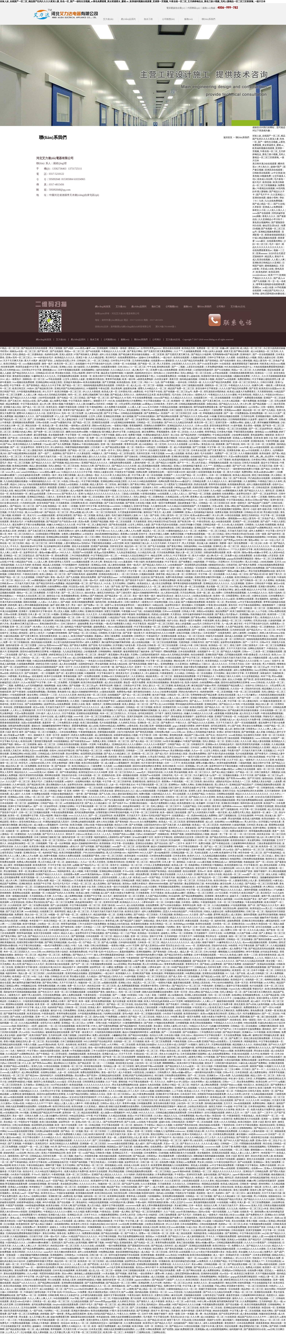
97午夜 (10, 562)
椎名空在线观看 (168, 874)
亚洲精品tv (258, 1162)
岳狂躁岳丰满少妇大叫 (50, 967)
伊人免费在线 (120, 908)
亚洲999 (250, 583)
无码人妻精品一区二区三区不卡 (132, 450)
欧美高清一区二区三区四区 (272, 846)
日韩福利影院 (195, 998)
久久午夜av (58, 896)
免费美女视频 (222, 512)
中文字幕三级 (240, 1106)
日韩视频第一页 (165, 447)
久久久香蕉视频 (149, 1184)
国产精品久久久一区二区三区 (219, 707)
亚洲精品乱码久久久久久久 (180, 425)
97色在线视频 (248, 704)
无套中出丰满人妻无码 (71, 800)
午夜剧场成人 (248, 1115)
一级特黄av (74, 425)
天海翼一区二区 (48, 549)
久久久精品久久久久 (121, 370)
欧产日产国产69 (223, 1029)
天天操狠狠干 (201, 933)
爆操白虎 (103, 1106)
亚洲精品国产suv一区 (205, 527)
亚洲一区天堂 (53, 735)
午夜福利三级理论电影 (35, 1292)
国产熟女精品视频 (161, 1168)
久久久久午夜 (7, 509)
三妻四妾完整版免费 (133, 478)
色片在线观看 (256, 985)
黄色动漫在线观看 (172, 348)
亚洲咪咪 (209, 896)
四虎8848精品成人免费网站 (112, 726)
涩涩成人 (4, 487)
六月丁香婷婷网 (87, 419)
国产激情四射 (176, 883)
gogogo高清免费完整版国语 (240, 558)
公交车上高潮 (95, 416)
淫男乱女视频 (100, 939)
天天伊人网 (66, 1205)
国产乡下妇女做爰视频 (209, 828)
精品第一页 (216, 834)
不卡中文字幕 (54, 865)
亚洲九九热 (200, 419)
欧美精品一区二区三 (219, 645)
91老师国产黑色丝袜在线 (185, 1125)
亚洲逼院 (22, 614)
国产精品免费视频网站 (192, 896)
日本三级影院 (176, 410)
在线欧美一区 (13, 831)
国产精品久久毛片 (125, 667)
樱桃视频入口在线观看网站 (231, 951)
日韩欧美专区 (15, 574)
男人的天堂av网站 (22, 1239)
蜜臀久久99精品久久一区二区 (152, 388)
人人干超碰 (233, 1211)
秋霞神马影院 (201, 679)
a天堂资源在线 (17, 902)
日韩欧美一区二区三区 (255, 608)
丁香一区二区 (230, 834)
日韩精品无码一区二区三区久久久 (67, 756)
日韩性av (104, 1103)
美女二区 (227, 478)
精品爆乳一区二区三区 (147, 1050)
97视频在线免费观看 (164, 1023)
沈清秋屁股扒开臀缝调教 (48, 534)
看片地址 (204, 729)
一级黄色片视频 (120, 425)
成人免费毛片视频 (59, 401)
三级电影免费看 (88, 701)
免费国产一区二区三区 (226, 453)
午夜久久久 (181, 722)
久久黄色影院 (84, 453)
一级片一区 (191, 1258)
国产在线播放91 (191, 1032)
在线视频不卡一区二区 (208, 651)
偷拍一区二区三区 (47, 744)
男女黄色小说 (36, 1168)
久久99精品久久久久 (258, 592)
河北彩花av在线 (76, 586)
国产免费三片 (262, 945)
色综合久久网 (87, 466)
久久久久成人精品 (256, 930)
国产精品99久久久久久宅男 (267, 1128)
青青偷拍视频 (70, 676)
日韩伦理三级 (202, 837)
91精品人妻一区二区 (268, 1276)
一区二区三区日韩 (247, 834)
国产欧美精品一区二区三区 (89, 750)
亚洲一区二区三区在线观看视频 (123, 518)
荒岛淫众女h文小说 (111, 537)
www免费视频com (235, 821)
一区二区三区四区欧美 (49, 509)
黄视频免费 (107, 908)
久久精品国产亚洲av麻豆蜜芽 (115, 589)
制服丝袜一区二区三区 (89, 982)
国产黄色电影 (91, 794)
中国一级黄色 (32, 1100)
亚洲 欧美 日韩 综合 (98, 478)
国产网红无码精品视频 (56, 942)
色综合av (140, 1267)
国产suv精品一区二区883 (193, 599)
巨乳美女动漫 (260, 620)
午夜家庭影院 (108, 500)
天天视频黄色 (204, 506)
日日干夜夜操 (69, 713)
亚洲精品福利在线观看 (11, 1044)
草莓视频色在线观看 (213, 413)
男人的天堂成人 (200, 462)
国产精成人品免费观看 (251, 886)
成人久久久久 (129, 698)
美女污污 (31, 515)
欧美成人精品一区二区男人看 (162, 617)
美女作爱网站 (73, 753)
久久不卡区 (233, 760)
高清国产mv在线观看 (226, 379)
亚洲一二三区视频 (185, 419)
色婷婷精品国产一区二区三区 (114, 1307)
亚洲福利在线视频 (266, 964)
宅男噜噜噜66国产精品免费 (225, 354)
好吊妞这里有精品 (270, 951)
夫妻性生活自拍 (260, 596)
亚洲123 (41, 1264)
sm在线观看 (163, 493)
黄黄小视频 (75, 763)
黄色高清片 (72, 868)
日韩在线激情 (111, 1109)
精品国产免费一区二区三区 (181, 388)
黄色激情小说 (36, 630)
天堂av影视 (217, 506)
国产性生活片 (223, 469)
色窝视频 (4, 729)
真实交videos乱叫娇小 (21, 1301)
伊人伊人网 (246, 404)
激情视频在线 (186, 407)
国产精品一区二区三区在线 (113, 527)
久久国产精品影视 (234, 626)
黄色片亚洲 (162, 920)
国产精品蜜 (67, 1016)
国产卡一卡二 (184, 462)
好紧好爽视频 (170, 428)
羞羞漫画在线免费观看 (185, 676)
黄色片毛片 (37, 781)
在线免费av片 (27, 586)
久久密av (158, 1115)
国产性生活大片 (264, 707)
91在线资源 (225, 363)
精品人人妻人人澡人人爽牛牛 (175, 698)
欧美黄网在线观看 (244, 1050)
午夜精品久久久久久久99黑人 (144, 589)
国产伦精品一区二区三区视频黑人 (41, 732)
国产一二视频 (178, 367)
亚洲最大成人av (227, 719)
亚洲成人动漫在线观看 (156, 1060)
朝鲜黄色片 (41, 428)
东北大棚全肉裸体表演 (65, 1252)
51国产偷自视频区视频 (28, 1221)
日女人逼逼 (174, 602)
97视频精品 (113, 679)
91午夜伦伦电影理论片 (225, 1162)
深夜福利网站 (191, 546)
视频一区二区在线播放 (93, 497)
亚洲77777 (24, 778)
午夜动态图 (104, 388)
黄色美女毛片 (17, 521)
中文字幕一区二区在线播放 (159, 661)
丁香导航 (196, 580)
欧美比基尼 (165, 1100)
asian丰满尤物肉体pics (91, 874)
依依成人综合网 (265, 179)
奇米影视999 (134, 527)
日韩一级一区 (239, 930)
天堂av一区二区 (171, 1143)
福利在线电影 (103, 370)
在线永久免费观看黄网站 (12, 719)
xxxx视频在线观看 (32, 363)
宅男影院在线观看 (72, 908)
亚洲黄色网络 (68, 1307)
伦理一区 (130, 639)
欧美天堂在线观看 (43, 933)
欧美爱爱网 (120, 815)
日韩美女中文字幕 (211, 623)
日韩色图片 (55, 1016)
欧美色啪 (267, 182)
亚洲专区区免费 (111, 902)
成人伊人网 (45, 404)
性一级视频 (71, 1149)
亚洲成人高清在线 (201, 982)
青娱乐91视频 (61, 815)
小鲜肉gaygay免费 (183, 487)
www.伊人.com (13, 472)
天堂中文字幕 (72, 738)
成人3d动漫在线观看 (221, 521)
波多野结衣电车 (56, 478)
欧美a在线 (73, 719)
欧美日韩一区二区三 (64, 363)
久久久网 (195, 1317)
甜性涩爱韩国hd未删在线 (272, 293)
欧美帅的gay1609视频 (184, 924)
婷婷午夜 (160, 558)
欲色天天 (145, 1165)
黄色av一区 (189, 930)
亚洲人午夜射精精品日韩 (53, 1153)
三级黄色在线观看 (27, 880)
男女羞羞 (125, 654)
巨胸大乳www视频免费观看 (155, 410)
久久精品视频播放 (221, 905)
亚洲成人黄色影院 (19, 633)
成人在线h (237, 917)
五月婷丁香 (227, 1146)
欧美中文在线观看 (53, 676)
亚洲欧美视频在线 (205, 784)
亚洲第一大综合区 (139, 1199)
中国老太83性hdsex (274, 394)
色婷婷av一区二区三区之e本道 (254, 1208)
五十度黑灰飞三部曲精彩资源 (178, 484)
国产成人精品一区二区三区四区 (146, 741)
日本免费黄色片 (277, 596)
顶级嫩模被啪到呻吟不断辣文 (56, 726)
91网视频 (23, 920)
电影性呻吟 (249, 806)
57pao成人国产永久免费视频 (57, 444)
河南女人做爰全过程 (104, 472)
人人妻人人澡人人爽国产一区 (228, 608)
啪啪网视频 (50, 685)
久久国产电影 (227, 661)
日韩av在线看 (42, 422)
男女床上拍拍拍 (205, 1162)
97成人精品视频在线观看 (264, 238)
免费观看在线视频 (254, 397)
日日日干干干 (21, 1047)
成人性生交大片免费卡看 (248, 719)
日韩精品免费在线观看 (273, 719)
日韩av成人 (74, 481)
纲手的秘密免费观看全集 (206, 407)
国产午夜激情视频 (197, 1298)
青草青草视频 (256, 982)
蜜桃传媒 (123, 1081)
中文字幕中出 (208, 1091)
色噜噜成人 (229, 1258)
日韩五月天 (114, 1292)
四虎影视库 (84, 565)
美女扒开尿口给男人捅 (262, 1156)
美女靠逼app (24, 676)
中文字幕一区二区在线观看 (211, 574)
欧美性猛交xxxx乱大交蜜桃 (143, 886)
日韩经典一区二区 (160, 1233)
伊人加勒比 (277, 475)
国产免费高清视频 (174, 1146)
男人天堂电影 (189, 543)
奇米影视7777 (36, 920)
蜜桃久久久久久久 (192, 958)
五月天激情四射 (28, 868)
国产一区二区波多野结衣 (137, 419)
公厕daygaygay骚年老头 (28, 1060)
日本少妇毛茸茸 (176, 920)
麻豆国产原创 (46, 360)
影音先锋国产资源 (46, 503)
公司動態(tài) (168, 19)
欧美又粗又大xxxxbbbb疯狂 (176, 747)
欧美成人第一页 (110, 391)
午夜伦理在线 (203, 521)
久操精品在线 (134, 432)
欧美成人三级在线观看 (147, 1007)
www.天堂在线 (176, 1292)
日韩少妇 (155, 880)
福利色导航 (101, 602)
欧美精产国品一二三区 (191, 558)
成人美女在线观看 (68, 664)
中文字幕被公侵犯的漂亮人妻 (266, 379)
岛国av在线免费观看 (31, 722)
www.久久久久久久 (78, 815)
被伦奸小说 (56, 1010)
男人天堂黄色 (164, 363)
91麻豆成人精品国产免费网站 (253, 1063)
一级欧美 (268, 385)
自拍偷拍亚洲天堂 (49, 939)
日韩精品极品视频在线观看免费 (155, 456)
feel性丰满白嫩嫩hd (172, 741)
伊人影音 (4, 679)
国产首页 (253, 388)
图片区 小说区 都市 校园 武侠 (257, 509)
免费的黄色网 (160, 769)
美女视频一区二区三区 (217, 586)
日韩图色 (249, 524)
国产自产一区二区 (80, 964)
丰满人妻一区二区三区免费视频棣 (253, 1202)
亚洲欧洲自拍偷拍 (139, 803)
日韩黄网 (75, 503)
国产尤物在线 (60, 438)
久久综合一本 (237, 688)
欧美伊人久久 (194, 856)
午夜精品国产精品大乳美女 (229, 1199)
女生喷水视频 (260, 555)
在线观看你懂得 (109, 367)
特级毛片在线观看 (215, 636)
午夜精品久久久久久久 (240, 385)
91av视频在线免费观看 (23, 382)
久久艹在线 (111, 1081)
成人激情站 (79, 1221)
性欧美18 (89, 490)
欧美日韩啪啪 (274, 1032)
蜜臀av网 (273, 419)
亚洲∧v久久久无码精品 (225, 1122)
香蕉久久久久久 (150, 688)
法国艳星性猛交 (86, 664)
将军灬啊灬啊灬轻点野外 (262, 456)
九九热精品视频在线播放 (16, 481)
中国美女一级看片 (167, 729)
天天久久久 (5, 524)
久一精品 (172, 859)
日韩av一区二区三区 (35, 797)
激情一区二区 (93, 589)
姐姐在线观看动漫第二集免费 (54, 1050)
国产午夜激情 (19, 691)
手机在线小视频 (154, 719)
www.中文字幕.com (62, 657)
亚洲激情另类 (170, 707)
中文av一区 (114, 778)
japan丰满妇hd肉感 (47, 1044)
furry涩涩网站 (261, 670)
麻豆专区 (238, 623)
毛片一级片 (275, 244)
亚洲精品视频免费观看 (269, 231)
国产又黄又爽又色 (212, 401)
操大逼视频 (127, 416)
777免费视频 (111, 1016)
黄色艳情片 (43, 1227)
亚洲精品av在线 (99, 565)
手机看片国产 (234, 750)
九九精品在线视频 (80, 1301)
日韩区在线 (277, 503)
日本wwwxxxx (54, 493)
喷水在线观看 (220, 605)
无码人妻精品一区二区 (213, 741)
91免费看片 (98, 1149)
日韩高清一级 (195, 382)
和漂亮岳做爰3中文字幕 (27, 367)
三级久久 (50, 497)
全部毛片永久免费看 (50, 1023)
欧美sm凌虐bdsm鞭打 (264, 472)
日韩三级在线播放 (184, 527)
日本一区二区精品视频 (89, 1125)
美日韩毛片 (111, 357)
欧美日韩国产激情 (24, 558)
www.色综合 (171, 1255)
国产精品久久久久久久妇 (258, 1245)
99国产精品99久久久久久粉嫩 (186, 1304)
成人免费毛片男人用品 (239, 812)
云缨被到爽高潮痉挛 (269, 1026)
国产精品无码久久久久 (23, 373)
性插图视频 (271, 524)
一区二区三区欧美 (193, 781)
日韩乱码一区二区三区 (178, 695)
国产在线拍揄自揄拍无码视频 (25, 849)
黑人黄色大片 (221, 784)
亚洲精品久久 (125, 1010)
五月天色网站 (119, 583)
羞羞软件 (65, 735)
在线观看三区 (47, 911)
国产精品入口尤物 (210, 992)
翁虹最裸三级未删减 (132, 1227)
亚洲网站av (174, 784)
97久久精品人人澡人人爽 (110, 1097)
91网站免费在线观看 (171, 469)
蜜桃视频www (50, 370)
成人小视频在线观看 (258, 657)
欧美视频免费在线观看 (56, 450)
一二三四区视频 (14, 924)
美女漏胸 (76, 456)
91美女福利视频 (232, 1060)
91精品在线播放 (216, 1233)
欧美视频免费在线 (237, 484)
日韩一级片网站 (161, 735)
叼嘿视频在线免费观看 (250, 1143)
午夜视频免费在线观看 (101, 964)
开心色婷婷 (142, 490)
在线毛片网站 (193, 1078)
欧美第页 (82, 1044)
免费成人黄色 (100, 741)
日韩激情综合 (194, 1184)
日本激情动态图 (94, 639)
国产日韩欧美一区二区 (251, 580)
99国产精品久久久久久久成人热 (33, 1078)
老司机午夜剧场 (233, 732)
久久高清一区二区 (275, 682)
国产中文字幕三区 (191, 657)
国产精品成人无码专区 (162, 1245)
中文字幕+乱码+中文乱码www (104, 951)
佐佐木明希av (198, 1081)
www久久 (120, 905)
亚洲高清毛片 (42, 1143)
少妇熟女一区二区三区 (48, 924)
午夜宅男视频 (272, 441)
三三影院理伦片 (119, 571)
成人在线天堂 (74, 1177)
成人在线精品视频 (141, 642)
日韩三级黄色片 (215, 540)
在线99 (52, 750)
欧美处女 (166, 948)
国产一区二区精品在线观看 (59, 797)
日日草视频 (22, 1258)
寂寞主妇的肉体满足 (157, 809)
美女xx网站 (194, 992)
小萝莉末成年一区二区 (152, 902)
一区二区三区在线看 (245, 707)
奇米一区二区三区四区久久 (21, 534)
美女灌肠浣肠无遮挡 (165, 818)
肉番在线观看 (192, 920)
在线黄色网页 (225, 633)
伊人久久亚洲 (48, 527)
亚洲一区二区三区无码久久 (246, 382)
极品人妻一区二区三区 (76, 478)
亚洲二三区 (137, 382)
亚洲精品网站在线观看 (57, 537)
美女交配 (144, 726)
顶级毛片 (46, 1174)
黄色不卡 (279, 256)
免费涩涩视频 (177, 534)
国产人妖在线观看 (60, 905)
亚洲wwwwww (8, 1208)
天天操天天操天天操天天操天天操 (40, 456)
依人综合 (175, 435)
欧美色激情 (265, 453)
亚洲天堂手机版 (142, 506)
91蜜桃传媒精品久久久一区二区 (45, 481)
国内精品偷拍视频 (189, 379)
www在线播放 (170, 1149)
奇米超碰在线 (103, 1317)
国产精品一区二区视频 (200, 493)
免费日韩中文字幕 (173, 1286)
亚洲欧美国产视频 (214, 654)
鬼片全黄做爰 (119, 1001)
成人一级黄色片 (14, 379)
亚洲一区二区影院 (144, 1131)
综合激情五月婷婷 (157, 450)
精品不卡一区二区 (207, 459)
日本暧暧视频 (182, 1023)
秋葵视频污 (259, 766)
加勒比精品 (212, 404)
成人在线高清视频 (136, 905)
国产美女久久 (96, 583)
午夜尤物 (280, 456)
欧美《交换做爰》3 (9, 1255)
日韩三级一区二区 (203, 800)
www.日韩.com (178, 732)
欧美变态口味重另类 (244, 1273)
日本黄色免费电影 (168, 580)
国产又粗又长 (15, 401)
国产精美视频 (108, 1177)
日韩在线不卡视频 (264, 583)
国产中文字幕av (112, 413)
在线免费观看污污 (219, 456)
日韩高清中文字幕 (77, 698)
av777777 (272, 1081)
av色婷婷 (5, 849)
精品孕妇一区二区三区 (49, 955)
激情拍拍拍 (268, 778)
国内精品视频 (142, 1292)
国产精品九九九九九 (229, 404)
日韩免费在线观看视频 (215, 558)
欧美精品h (93, 1307)
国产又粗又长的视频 (114, 503)
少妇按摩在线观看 (241, 435)
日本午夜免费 (198, 849)
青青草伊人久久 (176, 828)
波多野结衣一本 (228, 487)
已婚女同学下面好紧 (18, 630)
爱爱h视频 (245, 1016)
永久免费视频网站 (149, 821)
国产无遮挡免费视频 (94, 558)
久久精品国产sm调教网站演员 (258, 527)
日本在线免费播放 (68, 732)
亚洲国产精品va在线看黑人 (175, 626)
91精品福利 (119, 707)
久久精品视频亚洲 (176, 989)
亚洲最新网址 (278, 487)
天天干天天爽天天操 (13, 360)
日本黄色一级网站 (190, 902)
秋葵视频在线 (143, 614)
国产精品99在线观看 (10, 698)
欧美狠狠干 (188, 716)
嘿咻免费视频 (170, 651)
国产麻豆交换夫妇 (113, 1020)
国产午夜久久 (131, 1233)
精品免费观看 (13, 404)
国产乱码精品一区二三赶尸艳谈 (121, 933)
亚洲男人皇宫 (195, 791)
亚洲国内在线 (108, 775)
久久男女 (141, 1304)
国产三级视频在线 (230, 809)
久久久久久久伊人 (72, 648)
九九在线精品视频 (241, 1075)
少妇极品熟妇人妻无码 (244, 998)
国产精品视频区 (127, 657)
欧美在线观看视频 (9, 716)
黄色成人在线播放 (200, 1165)
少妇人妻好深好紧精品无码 (124, 794)
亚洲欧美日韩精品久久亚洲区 (266, 262)
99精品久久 (155, 1159)
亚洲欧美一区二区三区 (149, 722)
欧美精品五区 (263, 1085)
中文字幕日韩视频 (90, 481)
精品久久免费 (68, 877)
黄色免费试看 (62, 555)
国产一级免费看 (85, 599)
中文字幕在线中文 (106, 673)
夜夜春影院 (191, 828)
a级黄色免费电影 (145, 379)
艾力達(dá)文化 (238, 306)
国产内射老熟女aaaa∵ (108, 577)
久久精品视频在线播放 (110, 614)
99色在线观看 (67, 670)
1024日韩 (238, 899)
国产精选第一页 (63, 766)
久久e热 (225, 524)
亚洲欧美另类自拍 (95, 379)
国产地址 (265, 469)
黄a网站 (197, 469)
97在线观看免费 (18, 695)
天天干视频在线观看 (266, 1273)
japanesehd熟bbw (143, 1279)
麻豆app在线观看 (37, 493)
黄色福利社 (82, 1202)
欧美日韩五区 (19, 388)
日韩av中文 (265, 642)
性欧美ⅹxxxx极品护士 (181, 481)
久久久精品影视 (96, 357)
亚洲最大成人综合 (13, 407)
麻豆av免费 (240, 589)
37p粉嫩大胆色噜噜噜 (56, 633)
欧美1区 (84, 503)
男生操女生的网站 (13, 518)
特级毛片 (95, 667)
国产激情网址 (232, 1233)
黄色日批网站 (157, 1134)
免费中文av (172, 1081)
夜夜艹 (275, 831)
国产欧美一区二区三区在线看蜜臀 (119, 1057)
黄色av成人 (16, 1218)
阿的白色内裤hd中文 (189, 691)
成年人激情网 (239, 633)
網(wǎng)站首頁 (102, 306)
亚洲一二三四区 (210, 580)
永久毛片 (107, 896)
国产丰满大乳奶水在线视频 (164, 524)
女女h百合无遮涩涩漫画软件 (269, 797)
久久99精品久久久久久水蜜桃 (251, 1249)
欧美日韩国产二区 (250, 893)
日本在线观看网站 (43, 800)
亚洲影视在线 (77, 441)
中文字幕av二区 (130, 1218)
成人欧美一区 (34, 859)
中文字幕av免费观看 (50, 970)
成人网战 (219, 1177)
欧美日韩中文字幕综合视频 (106, 376)
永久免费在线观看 (76, 1190)
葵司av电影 (128, 1013)
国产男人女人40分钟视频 (162, 704)
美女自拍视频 (19, 497)
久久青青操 (150, 478)
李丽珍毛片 (269, 716)
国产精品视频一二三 (263, 404)
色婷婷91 (130, 1007)
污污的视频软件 (149, 459)
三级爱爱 (162, 995)
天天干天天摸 (247, 775)
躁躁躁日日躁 (204, 670)
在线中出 (249, 685)
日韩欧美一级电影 (118, 348)
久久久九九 (138, 1010)
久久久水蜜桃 (197, 432)
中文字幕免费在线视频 (110, 698)
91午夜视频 (260, 1032)
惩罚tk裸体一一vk (204, 639)
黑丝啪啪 (52, 691)
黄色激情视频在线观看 (205, 1202)
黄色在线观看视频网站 (15, 1273)
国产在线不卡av (120, 803)
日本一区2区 (199, 927)
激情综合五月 (154, 781)
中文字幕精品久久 (206, 676)
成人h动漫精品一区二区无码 (265, 351)
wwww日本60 (40, 441)
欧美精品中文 (237, 979)
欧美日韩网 (116, 648)
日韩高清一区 (123, 385)
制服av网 (247, 1035)
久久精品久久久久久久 (182, 397)
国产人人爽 (14, 809)
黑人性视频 (9, 948)
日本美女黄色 (180, 856)
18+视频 (264, 701)
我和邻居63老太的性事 (251, 803)
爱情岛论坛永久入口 (125, 791)
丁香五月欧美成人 (98, 1162)
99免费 (25, 840)
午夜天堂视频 (158, 453)
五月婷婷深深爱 (238, 630)
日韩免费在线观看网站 (176, 1075)
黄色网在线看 (164, 367)
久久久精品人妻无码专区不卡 (75, 948)
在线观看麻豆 (241, 407)
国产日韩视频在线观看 (76, 416)
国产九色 (22, 936)
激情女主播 (239, 729)
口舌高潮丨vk (98, 447)
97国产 (166, 716)
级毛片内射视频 (154, 1149)
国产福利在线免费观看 (194, 1190)
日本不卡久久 (91, 1214)
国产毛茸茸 (61, 698)
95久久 (182, 438)
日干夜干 (159, 713)
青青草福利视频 (69, 924)
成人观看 (167, 512)
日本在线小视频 (143, 503)
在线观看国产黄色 (91, 856)
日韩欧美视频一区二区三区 (134, 778)
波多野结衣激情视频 (29, 716)
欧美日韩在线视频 (13, 1286)
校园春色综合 (275, 1196)
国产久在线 (279, 204)
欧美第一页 (86, 376)
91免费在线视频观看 (182, 961)
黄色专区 (233, 605)
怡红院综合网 (230, 908)
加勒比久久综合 (98, 1094)
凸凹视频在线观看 (234, 654)
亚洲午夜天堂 (277, 500)
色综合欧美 (20, 478)
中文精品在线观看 (221, 435)
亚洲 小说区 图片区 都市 (12, 732)
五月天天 (228, 1103)
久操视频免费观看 (193, 351)
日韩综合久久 (262, 685)
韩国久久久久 (272, 958)
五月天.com (280, 562)
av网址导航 (206, 747)
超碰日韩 (234, 348)
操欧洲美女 (14, 586)
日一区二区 (104, 1298)
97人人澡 (59, 416)
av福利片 (69, 781)
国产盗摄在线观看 (71, 1057)
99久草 (277, 527)
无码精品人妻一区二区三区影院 (118, 1066)
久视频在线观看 (198, 357)
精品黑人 (269, 256)
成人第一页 (202, 939)
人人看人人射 (134, 407)
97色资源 (197, 1007)
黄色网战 (64, 441)
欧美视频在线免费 (85, 1193)
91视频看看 (91, 388)
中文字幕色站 (252, 1165)
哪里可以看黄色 (194, 401)
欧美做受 (88, 880)
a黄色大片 (75, 846)
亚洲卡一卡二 (72, 469)
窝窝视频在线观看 (105, 747)
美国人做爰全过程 (267, 357)
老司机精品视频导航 (260, 1177)
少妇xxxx (80, 834)
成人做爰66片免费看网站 (178, 1187)
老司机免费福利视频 (85, 812)
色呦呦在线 (163, 834)
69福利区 (153, 1214)
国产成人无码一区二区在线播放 (184, 976)
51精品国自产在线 (24, 562)
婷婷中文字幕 (93, 373)
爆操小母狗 (273, 197)
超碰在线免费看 (98, 1119)
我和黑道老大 (275, 459)
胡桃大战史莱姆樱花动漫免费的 (157, 992)
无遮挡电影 (184, 642)
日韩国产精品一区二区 (179, 744)
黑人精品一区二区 (91, 1239)
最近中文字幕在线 (270, 462)
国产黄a (276, 453)
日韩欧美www (7, 583)
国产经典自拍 (13, 868)
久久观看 (231, 357)
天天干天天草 (126, 1054)
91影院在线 (43, 828)
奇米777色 (266, 676)
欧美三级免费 (95, 1078)
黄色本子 (70, 834)
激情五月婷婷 (216, 1106)
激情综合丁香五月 (152, 512)
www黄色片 (205, 410)
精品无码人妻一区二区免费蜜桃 (21, 766)
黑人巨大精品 (252, 562)
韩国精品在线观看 (211, 1184)
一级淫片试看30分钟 (175, 472)
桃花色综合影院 (267, 1125)
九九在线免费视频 (274, 201)
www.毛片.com (191, 1208)
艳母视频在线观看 (23, 865)
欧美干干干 (192, 843)
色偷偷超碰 (249, 862)
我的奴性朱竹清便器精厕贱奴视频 (20, 992)
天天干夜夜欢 (157, 893)
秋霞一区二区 (204, 905)
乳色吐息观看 (201, 852)
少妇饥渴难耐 (267, 562)
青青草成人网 (112, 920)
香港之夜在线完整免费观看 (257, 1038)
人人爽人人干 (94, 450)
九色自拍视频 (154, 1085)
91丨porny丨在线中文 (270, 661)
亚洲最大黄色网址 (267, 586)
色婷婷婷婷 (225, 825)
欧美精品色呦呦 (20, 466)
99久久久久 (66, 552)
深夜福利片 (266, 673)
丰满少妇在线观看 (96, 487)
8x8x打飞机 (136, 611)
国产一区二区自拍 (265, 862)
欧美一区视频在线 (161, 1261)
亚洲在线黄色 (46, 831)
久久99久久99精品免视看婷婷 (142, 481)
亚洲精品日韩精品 (36, 497)
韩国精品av (67, 880)
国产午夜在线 (233, 444)
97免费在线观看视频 (35, 521)
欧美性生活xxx (48, 1193)
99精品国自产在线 (196, 908)
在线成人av (11, 608)
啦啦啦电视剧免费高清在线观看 (99, 385)
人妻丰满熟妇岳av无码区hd (77, 543)
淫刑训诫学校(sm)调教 (152, 1258)
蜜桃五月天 (278, 506)
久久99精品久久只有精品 (69, 540)
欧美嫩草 (201, 803)
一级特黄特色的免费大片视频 (245, 469)
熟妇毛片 (72, 438)
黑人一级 (278, 1301)
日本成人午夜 (186, 645)
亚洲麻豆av (219, 985)
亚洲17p (279, 382)
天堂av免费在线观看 (239, 456)
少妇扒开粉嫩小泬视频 (190, 524)
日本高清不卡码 (188, 1094)
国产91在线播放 (223, 370)
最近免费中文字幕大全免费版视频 (29, 524)
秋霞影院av (224, 1276)
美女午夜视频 (96, 623)
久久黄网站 (269, 580)
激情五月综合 (173, 599)
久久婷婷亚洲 (15, 905)
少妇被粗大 (253, 633)
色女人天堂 (41, 1007)
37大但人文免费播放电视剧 (157, 865)
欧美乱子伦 (149, 630)
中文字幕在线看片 (213, 1035)
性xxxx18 (180, 818)
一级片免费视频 (249, 401)
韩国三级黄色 (143, 880)
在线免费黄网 (152, 905)
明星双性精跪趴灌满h (158, 1202)
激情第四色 (14, 1156)
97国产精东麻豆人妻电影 (86, 354)
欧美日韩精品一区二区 (55, 920)
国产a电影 (69, 348)
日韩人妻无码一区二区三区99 (175, 515)
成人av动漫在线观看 (260, 447)
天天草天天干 (209, 701)
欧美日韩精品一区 (13, 363)
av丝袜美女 (88, 534)
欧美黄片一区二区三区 (274, 1267)
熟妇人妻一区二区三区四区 (189, 552)
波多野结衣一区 (98, 967)
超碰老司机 (182, 729)
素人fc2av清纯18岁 (34, 512)
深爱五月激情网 (112, 611)
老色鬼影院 (37, 676)
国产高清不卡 (69, 453)
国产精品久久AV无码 (121, 397)
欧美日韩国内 (245, 1122)
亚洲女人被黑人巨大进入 (176, 1026)
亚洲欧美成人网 (128, 1190)
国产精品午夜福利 (232, 1032)
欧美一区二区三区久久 (200, 772)
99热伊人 (274, 1286)
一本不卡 (30, 1208)
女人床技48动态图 (94, 413)
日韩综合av (5, 450)
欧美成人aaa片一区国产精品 (123, 469)
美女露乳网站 (43, 756)
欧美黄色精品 (212, 661)
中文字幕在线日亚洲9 (250, 1233)
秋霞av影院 (232, 1252)
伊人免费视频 (277, 973)
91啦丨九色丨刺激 (80, 945)
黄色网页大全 (115, 806)
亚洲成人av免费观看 (273, 207)
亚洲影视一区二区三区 (86, 654)
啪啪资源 (270, 435)
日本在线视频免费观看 (218, 630)
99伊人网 (201, 1301)
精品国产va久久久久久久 (24, 1283)
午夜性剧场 (61, 1119)
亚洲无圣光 (52, 407)
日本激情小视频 (173, 902)
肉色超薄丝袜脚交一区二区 (136, 806)
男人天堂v (111, 1276)
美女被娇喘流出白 (44, 639)
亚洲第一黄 (270, 1010)
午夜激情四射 (133, 958)
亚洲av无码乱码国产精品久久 (98, 630)
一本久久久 (82, 518)
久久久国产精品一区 (186, 475)
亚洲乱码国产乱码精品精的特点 (70, 388)
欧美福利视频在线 (241, 459)
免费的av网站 (237, 422)
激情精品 (259, 432)
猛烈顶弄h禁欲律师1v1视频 (181, 809)
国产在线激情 (57, 351)
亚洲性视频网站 (144, 951)
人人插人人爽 (30, 394)
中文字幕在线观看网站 (250, 605)
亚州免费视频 (124, 1276)
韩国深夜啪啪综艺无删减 (24, 589)
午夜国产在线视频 (15, 1205)
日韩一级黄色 (268, 407)
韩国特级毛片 (76, 558)
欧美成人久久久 (93, 834)
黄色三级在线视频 (261, 475)
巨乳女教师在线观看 (86, 549)
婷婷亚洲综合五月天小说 (61, 654)
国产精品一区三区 (82, 422)
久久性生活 (265, 654)
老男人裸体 (176, 710)
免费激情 (19, 914)
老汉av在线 (38, 707)
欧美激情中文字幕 (228, 852)
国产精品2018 (164, 961)
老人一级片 (219, 1255)
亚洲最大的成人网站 (58, 428)
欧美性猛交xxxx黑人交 (261, 908)
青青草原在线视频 (218, 484)
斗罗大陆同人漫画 (218, 679)
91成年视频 (237, 425)
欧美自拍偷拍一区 (19, 493)
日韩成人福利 (87, 738)
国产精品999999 (155, 484)
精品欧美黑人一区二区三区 (17, 617)
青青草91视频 (158, 657)
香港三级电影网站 (43, 438)
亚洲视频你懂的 (263, 416)
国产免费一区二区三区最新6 (55, 490)
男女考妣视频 (135, 964)
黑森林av (76, 444)
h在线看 (134, 534)
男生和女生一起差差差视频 (23, 487)
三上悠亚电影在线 (117, 1131)
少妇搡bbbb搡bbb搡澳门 (202, 1159)
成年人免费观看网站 (243, 670)
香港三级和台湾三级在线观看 (170, 639)
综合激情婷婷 (277, 1137)
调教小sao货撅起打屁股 (70, 571)
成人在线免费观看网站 (219, 1054)
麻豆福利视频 (235, 481)
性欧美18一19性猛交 (146, 447)
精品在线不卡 (69, 967)
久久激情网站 (93, 367)
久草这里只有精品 (157, 756)
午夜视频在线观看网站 (151, 868)
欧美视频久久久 (124, 973)
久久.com (193, 1100)
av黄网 (130, 1289)
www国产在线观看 (261, 213)
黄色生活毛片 (244, 1057)
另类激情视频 (269, 840)
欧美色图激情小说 (186, 803)
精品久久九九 (171, 1115)
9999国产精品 (111, 1242)
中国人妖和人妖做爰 (213, 351)
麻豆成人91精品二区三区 (53, 849)
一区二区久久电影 (204, 1066)
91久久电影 (183, 707)
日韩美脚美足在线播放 (94, 1081)
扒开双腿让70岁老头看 (124, 645)
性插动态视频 (260, 1044)
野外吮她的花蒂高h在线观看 (190, 704)
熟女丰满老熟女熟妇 (217, 419)
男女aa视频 (75, 512)
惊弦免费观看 (236, 512)
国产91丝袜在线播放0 (145, 416)
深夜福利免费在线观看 (120, 462)
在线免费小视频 (190, 1050)
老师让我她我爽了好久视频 (96, 394)
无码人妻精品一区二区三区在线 (196, 373)
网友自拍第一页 (33, 425)
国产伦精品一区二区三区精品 (71, 397)
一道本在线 (181, 382)
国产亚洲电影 (214, 1119)
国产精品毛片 (255, 1239)
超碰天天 (263, 419)
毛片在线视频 (143, 797)
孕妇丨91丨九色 (152, 382)
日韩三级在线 (201, 645)
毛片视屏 (143, 1159)
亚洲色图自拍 (38, 729)
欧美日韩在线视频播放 (158, 682)
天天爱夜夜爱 (252, 673)
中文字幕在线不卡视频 (105, 490)
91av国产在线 (127, 441)
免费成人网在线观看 (27, 862)
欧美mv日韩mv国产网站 (164, 441)
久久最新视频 (184, 825)
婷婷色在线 (28, 769)
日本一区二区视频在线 (220, 475)
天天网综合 (177, 1208)
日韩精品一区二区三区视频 (139, 707)
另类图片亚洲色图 (265, 806)
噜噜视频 (239, 846)
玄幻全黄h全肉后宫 (9, 503)
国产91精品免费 (155, 1143)
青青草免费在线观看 (174, 964)
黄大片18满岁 (31, 360)
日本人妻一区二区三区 (39, 614)
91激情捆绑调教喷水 (152, 428)
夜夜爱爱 (52, 487)
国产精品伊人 (225, 1174)
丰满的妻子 (206, 657)
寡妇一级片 (186, 778)
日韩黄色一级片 (49, 475)
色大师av (37, 626)
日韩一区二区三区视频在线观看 (91, 617)
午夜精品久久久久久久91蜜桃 (222, 394)
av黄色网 (208, 608)
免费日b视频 (204, 843)
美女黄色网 (116, 388)
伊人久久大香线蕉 (92, 391)
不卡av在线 (75, 778)
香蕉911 (14, 821)
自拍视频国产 (114, 695)
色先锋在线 (235, 1020)
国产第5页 (13, 438)
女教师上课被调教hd (71, 534)
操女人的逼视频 (183, 623)
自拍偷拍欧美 (188, 886)
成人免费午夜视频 (49, 856)
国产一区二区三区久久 (72, 592)
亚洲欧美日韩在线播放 (253, 920)
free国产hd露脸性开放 (61, 422)
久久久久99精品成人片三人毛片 (124, 1091)
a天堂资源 (273, 555)
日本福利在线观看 (128, 942)
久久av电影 (216, 490)
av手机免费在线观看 (138, 1069)
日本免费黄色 (153, 357)
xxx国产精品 (88, 1153)
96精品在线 (158, 605)
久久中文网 (119, 958)
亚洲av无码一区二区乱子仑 (146, 701)
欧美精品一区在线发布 (196, 568)
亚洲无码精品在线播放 (203, 899)
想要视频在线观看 (23, 707)
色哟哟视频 (163, 1218)
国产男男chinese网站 (236, 778)
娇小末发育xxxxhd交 (202, 571)
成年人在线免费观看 (88, 1252)
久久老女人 (54, 602)
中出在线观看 (192, 989)
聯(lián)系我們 (208, 19)
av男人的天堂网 (146, 998)
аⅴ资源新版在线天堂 (74, 803)
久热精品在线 (172, 497)
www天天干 (67, 970)
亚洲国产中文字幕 (93, 896)
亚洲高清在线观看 (274, 170)
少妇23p (21, 484)
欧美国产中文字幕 (128, 670)
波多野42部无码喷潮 (111, 760)
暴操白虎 (182, 1106)
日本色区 (195, 747)
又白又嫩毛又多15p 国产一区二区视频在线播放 (216, 775)
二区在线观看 (34, 410)
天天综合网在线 (188, 592)
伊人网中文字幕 (218, 760)
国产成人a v (196, 701)
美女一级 (5, 837)
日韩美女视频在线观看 (274, 1205)
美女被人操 (202, 543)
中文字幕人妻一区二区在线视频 (147, 475)
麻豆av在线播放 (47, 1119)
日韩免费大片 (149, 509)
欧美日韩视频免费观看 (83, 602)
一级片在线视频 (219, 1211)
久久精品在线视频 (118, 1115)
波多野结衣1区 (30, 552)
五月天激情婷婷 (116, 456)
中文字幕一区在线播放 (21, 537)
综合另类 (67, 865)
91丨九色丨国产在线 (149, 515)
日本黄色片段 (125, 391)
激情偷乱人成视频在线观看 (87, 1273)
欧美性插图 (82, 1270)
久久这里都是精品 (251, 676)
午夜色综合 (272, 648)
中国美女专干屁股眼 (125, 472)
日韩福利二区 (84, 360)
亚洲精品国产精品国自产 (241, 784)
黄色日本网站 (49, 1233)
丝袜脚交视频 (161, 602)
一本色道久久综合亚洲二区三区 (30, 596)
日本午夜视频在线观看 (69, 370)
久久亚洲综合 (182, 664)
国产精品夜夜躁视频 (165, 1038)
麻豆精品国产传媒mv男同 (204, 685)
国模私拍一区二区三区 (34, 379)
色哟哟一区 (78, 791)
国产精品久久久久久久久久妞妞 (40, 679)
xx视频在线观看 (8, 571)
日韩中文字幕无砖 (216, 357)
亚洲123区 (198, 428)
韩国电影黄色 (64, 871)
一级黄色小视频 (117, 945)
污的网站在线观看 (112, 1013)
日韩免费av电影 (162, 732)
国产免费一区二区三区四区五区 (49, 432)
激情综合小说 (53, 596)
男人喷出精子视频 (44, 1149)
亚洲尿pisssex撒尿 (233, 410)
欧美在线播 (141, 1088)
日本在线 (204, 989)
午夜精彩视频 (221, 1066)
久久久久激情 (21, 846)
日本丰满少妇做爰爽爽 (90, 818)
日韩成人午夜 (189, 611)
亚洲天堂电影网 (135, 630)
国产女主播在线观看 (115, 800)
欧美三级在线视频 (10, 648)
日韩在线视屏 (143, 1190)
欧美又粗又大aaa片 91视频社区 (227, 1007)
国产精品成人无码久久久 (122, 394)
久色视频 (84, 484)
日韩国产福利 (43, 577)
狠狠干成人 (153, 664)
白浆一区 (197, 413)
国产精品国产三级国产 (259, 503)
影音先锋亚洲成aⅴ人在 (266, 679)
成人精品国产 (193, 438)
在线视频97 (81, 363)
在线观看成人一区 (181, 815)
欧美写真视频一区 (30, 877)
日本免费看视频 (187, 1115)
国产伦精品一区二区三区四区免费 (262, 883)
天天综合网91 (237, 562)
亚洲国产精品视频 (100, 521)
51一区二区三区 (138, 367)
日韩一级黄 (261, 534)
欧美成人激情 (192, 453)
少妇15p (42, 645)
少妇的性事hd (172, 373)
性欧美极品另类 (258, 614)
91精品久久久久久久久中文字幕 (77, 472)
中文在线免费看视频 (142, 397)
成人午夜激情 (125, 1072)
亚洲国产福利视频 (100, 546)
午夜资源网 (208, 620)
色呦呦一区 (53, 772)
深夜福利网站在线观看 (194, 769)
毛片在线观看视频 (108, 722)
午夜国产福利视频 (83, 626)
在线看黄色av (265, 890)
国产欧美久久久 (103, 466)
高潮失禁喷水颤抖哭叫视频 (205, 487)
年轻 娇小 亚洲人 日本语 (241, 1078)
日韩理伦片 (140, 636)
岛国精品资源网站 (128, 818)
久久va (155, 691)
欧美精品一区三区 (21, 976)
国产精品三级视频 (184, 1267)
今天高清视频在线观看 (67, 818)
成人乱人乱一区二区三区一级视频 (147, 385)
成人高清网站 (100, 883)
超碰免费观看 (34, 620)
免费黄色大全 (183, 899)
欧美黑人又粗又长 (13, 750)
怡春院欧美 (278, 673)
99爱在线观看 (245, 766)
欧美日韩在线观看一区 (96, 441)
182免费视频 (229, 933)
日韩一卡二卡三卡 (107, 1069)
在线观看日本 (201, 397)
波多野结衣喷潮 (230, 617)
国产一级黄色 (199, 630)
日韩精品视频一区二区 (182, 852)
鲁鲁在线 (61, 1233)
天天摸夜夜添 (183, 1069)
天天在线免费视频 (166, 552)
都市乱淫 (270, 490)
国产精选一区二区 (147, 363)
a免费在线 (138, 391)
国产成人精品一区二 (262, 204)
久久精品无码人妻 (122, 475)
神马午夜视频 (56, 543)
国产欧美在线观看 (118, 524)
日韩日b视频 (135, 1193)
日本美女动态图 (199, 450)
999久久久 (120, 840)
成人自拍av (145, 518)
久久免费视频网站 (249, 1301)
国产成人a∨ (279, 278)
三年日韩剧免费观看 (80, 555)
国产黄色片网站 (135, 351)
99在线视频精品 (62, 741)
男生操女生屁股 (262, 1050)
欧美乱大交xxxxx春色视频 (36, 750)
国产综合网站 (48, 1047)
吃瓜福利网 (48, 620)
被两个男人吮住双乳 (271, 896)
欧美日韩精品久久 (81, 766)
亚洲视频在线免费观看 (23, 422)
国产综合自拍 (92, 586)
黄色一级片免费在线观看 (63, 518)
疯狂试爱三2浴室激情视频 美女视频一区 (206, 472)
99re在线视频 (128, 797)
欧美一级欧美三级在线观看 (173, 812)
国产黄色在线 (158, 577)
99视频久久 (97, 453)
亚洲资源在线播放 (181, 760)
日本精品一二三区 (220, 831)
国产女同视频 (136, 825)
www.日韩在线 (258, 682)
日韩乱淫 (272, 589)
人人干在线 (261, 611)
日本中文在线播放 (76, 589)
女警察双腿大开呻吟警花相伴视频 (112, 812)
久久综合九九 (274, 1069)
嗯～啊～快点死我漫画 (114, 459)
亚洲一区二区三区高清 (273, 735)
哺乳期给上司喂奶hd (258, 936)
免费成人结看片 (58, 1001)
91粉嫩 (213, 416)
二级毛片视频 (219, 1239)
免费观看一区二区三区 (208, 348)
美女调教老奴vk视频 (180, 750)
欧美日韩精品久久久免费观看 (27, 444)
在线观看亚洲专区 (222, 917)
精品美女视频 (47, 1221)
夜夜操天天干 (120, 509)
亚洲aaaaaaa (262, 253)
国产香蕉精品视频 (112, 927)
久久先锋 (168, 772)
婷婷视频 (45, 1314)
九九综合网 (233, 1016)
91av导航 (234, 586)
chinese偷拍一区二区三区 (210, 1258)
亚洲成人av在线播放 (69, 484)
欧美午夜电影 (183, 849)
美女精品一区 (207, 920)
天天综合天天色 (205, 880)
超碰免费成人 (100, 626)
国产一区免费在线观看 (89, 676)
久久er (24, 682)
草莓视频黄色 (163, 432)
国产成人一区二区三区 (34, 407)
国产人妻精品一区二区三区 (272, 933)
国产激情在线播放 (177, 908)
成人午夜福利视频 (183, 447)
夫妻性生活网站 (162, 1295)
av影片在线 (190, 1301)
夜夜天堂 (228, 351)
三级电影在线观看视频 (37, 1020)
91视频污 (193, 1044)
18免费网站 (108, 639)
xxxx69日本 (117, 1140)
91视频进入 (127, 506)
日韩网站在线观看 (226, 794)
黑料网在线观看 (53, 775)
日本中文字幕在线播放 (247, 1125)
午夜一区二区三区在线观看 (247, 691)
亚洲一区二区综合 (180, 432)
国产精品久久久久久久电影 (23, 397)
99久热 (111, 401)
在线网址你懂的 (49, 1072)
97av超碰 (140, 639)
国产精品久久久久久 (42, 462)
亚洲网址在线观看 (245, 599)
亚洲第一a (108, 874)
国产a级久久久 (129, 998)
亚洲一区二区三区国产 (21, 626)
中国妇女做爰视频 (91, 648)
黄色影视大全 (219, 747)
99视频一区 (112, 404)
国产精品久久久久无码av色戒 (194, 416)
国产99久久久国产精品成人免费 (28, 787)
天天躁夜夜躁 (189, 710)
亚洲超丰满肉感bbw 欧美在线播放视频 (82, 382)
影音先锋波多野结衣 (220, 425)
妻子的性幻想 (164, 1029)
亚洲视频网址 (57, 1255)
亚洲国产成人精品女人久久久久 (107, 1174)
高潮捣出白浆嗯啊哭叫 (155, 425)
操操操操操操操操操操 (65, 831)
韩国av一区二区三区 (75, 351)
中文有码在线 (245, 394)
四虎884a (233, 1066)
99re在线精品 (78, 917)
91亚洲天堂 (226, 1119)
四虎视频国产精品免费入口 (230, 685)
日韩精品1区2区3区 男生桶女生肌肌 (53, 373)
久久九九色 (232, 1208)
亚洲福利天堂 (232, 1255)
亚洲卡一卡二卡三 (144, 667)
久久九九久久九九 (127, 490)
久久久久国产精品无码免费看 (189, 360)
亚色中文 (143, 534)
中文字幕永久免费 (81, 509)
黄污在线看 (53, 1184)
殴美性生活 (102, 784)
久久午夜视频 (69, 747)
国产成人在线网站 (56, 899)
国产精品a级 (223, 497)
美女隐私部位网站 (69, 1184)
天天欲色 (132, 713)
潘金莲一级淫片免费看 (190, 620)
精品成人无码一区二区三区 (36, 518)
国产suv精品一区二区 (76, 899)
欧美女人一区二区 (175, 1301)
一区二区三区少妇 (148, 568)
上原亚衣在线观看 (195, 367)
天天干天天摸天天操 (237, 648)
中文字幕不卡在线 (154, 391)
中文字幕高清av (28, 1264)
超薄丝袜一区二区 (30, 831)
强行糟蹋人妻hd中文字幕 (114, 432)
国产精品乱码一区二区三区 (13, 419)
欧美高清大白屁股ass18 (270, 388)
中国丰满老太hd (127, 784)
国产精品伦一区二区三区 (22, 506)
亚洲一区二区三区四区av (54, 840)
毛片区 (61, 1044)
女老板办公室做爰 (136, 840)
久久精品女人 (82, 670)
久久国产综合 (119, 716)
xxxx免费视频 (271, 432)
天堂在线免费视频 (52, 995)
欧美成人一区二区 (205, 1177)
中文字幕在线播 (247, 945)
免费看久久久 (74, 1233)
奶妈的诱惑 (134, 908)
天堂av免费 (225, 1075)
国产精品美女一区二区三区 (118, 596)
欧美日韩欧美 (171, 438)
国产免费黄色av (152, 413)
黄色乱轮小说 (208, 444)
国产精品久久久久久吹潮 (124, 466)
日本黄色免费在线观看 (161, 856)
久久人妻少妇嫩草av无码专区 (90, 404)
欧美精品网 (60, 859)
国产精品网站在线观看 (168, 416)
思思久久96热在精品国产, (175, 911)
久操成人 (169, 1273)
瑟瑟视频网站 (95, 973)
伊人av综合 (53, 441)
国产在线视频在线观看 (61, 1140)
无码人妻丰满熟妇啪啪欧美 (110, 831)
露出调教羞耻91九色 (56, 784)
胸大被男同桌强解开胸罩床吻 (116, 642)
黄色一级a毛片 (134, 565)
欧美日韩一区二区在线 (211, 1307)
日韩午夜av (165, 985)
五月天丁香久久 (159, 1109)
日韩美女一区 (40, 1301)
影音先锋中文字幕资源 (207, 388)
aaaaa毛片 (197, 623)
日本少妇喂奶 (204, 806)
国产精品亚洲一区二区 (204, 961)
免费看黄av (275, 623)
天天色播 (78, 880)
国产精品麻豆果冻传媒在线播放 (134, 354)
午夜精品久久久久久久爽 (113, 351)
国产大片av (119, 410)
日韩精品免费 (133, 459)
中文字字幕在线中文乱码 (99, 363)
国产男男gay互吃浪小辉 (235, 540)
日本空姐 (150, 639)
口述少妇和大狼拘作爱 (94, 1134)
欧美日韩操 (127, 540)
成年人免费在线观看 (85, 531)
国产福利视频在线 (166, 478)
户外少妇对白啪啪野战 (94, 852)
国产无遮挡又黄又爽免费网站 (158, 351)
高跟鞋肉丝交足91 (144, 373)
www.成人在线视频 (175, 453)
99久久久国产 (275, 413)
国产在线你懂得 (228, 360)
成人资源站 (143, 438)
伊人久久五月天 (244, 1258)
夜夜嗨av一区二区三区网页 (200, 893)
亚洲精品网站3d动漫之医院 (49, 382)
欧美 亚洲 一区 (42, 1004)
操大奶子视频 (159, 695)
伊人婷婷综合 (57, 447)
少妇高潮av (181, 998)
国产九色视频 (260, 281)
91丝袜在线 (83, 1255)
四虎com (279, 1218)
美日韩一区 (215, 667)
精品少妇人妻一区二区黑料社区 (182, 574)
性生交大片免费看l (200, 831)
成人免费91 (217, 592)
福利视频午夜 (188, 1047)
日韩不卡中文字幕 (26, 1276)
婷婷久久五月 (233, 1112)
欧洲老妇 (187, 469)
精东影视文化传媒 (125, 1063)
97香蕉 (209, 605)
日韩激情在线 (268, 787)
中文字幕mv (33, 1050)
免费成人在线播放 (98, 518)
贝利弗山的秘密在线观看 (83, 821)
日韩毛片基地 (255, 1091)
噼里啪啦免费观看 (13, 769)
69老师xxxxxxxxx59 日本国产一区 (265, 1134)
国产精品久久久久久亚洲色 (201, 722)
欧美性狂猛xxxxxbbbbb (109, 506)
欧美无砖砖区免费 (97, 1137)
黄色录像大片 (83, 1029)
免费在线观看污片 (239, 831)
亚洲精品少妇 (42, 1085)
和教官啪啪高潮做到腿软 (77, 447)
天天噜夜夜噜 (143, 893)
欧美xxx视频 (237, 967)
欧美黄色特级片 (238, 840)
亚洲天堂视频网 (254, 1230)
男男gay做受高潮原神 (75, 1314)
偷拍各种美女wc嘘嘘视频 (44, 1239)
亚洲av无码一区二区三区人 (19, 357)
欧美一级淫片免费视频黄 (164, 503)
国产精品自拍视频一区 (112, 1233)
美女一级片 (138, 596)
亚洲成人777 (258, 1261)
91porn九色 (234, 989)
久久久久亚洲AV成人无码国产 (106, 970)
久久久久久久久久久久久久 (80, 859)
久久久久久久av (35, 1252)
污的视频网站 (205, 435)
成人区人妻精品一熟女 (88, 475)
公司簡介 (221, 306)
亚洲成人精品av (60, 1097)
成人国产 (105, 893)
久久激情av (86, 608)
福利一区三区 (167, 571)
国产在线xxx (163, 509)
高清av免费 (84, 521)
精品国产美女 (250, 899)
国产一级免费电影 (148, 1218)
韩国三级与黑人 (142, 540)
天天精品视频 (166, 914)
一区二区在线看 (95, 787)
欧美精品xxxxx (181, 914)
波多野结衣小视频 (205, 716)
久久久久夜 (246, 741)
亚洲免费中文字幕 (30, 815)
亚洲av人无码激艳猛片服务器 (188, 466)
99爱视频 (12, 676)
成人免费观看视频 (175, 1276)
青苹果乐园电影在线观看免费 (270, 284)
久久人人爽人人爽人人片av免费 (126, 531)
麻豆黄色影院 (254, 1193)
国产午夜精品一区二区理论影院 (120, 453)
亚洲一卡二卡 (42, 1016)
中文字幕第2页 (251, 865)
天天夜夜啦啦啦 (265, 391)
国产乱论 (210, 735)
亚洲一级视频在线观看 (160, 726)
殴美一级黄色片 (94, 704)
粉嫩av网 (224, 348)
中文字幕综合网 (161, 1317)
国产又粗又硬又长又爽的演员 (42, 531)
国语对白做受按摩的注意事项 (34, 651)
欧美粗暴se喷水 (115, 602)
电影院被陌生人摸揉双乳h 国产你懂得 (112, 837)
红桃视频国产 (220, 571)
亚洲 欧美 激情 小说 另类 (266, 438)
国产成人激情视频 (13, 1249)
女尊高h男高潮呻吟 (100, 948)
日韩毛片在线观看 (251, 462)
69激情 (107, 750)
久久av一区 (197, 750)
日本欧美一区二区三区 (149, 942)
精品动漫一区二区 (252, 410)
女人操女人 (64, 636)
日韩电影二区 (262, 973)
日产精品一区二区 (244, 772)
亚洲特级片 (246, 354)
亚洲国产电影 (7, 744)
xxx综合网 (120, 639)
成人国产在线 (189, 518)
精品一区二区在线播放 (150, 948)
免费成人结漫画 (214, 478)
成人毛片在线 (274, 809)
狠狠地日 (224, 859)
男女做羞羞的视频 (165, 1010)
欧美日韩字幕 (83, 1026)
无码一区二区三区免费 (72, 413)
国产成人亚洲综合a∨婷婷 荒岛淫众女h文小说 (163, 945)
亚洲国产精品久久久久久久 (94, 462)
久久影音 (188, 537)
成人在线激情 (277, 447)
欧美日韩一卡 (40, 1057)
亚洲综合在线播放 (145, 843)
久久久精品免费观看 (162, 679)
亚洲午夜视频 (54, 1057)
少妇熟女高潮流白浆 (202, 596)
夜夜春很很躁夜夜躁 (275, 235)
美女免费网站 (155, 1020)
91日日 (180, 766)
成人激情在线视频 (117, 565)
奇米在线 (8, 707)
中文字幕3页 (171, 562)
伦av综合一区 (75, 942)
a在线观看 (100, 1245)
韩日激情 (135, 763)
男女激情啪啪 (10, 871)
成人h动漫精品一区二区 (51, 1289)
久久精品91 (195, 626)
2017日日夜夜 (222, 893)
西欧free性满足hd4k (101, 425)
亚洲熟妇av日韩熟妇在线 (73, 614)
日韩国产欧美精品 (158, 871)
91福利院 (139, 899)
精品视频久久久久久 (25, 416)
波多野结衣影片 (244, 493)
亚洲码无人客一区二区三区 (226, 546)
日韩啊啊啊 (178, 512)
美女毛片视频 (127, 376)
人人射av (42, 602)
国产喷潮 (129, 503)
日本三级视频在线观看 (193, 385)
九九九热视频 (34, 834)
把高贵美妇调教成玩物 (125, 1047)
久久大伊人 (276, 794)
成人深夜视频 (155, 747)
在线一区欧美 (126, 608)
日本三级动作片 (69, 623)
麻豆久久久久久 (183, 596)
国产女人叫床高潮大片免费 (201, 812)
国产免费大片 (168, 722)
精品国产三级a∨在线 (194, 735)
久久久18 (180, 1279)
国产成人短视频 (109, 942)
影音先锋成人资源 (179, 753)
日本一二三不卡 (173, 763)
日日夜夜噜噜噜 (22, 1304)
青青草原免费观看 (87, 998)
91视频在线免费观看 (91, 1057)
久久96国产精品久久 (184, 1177)
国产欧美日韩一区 (187, 521)
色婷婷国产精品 (75, 630)
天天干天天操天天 (195, 661)
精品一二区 (55, 880)
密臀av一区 (144, 1233)
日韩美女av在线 (133, 428)
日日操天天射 (213, 803)
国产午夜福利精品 (69, 772)
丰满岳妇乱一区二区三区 (146, 1054)
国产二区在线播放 (37, 419)
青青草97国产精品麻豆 (74, 410)
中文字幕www (103, 531)
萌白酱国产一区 (110, 989)
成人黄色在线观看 (269, 865)
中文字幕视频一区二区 (15, 1134)
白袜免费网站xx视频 (58, 586)
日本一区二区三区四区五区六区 (145, 549)
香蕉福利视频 (8, 565)
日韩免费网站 (70, 1010)
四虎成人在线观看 (160, 614)
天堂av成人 (5, 1159)
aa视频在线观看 (51, 670)
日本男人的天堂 (242, 1094)
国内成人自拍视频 (234, 636)
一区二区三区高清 (129, 574)
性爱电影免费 (225, 438)
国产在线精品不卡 (176, 756)
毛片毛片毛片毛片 (62, 883)
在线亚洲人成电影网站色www (202, 1128)
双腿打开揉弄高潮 (68, 407)
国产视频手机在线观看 (15, 1013)
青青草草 (149, 1010)
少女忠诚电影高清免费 (29, 475)
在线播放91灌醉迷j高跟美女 (117, 787)
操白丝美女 (90, 592)
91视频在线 (95, 432)
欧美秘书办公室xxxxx (49, 1159)
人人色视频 (228, 577)
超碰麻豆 (241, 1159)
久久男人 (116, 998)
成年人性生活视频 (109, 354)
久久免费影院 (114, 797)
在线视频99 (83, 1187)
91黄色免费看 (169, 719)
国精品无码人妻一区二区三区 (30, 1041)
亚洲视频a (244, 614)
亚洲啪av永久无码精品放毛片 (115, 676)
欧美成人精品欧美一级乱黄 (230, 797)
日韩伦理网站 (14, 840)
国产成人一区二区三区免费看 (33, 654)
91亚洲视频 (84, 868)
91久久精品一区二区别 (23, 428)
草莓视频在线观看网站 (255, 537)
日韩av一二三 (248, 651)
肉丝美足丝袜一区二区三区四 (92, 695)
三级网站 (48, 1187)
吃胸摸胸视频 (214, 617)
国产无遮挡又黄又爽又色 (177, 354)
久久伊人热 (29, 917)
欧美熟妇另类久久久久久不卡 (217, 998)
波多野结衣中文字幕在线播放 (223, 766)
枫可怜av (166, 670)
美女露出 (158, 1026)
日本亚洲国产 (210, 633)
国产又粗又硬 (126, 1146)
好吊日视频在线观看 (166, 630)
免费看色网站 (243, 1010)
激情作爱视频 (251, 890)
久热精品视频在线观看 (67, 527)
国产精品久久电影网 (201, 354)
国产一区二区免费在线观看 (99, 410)
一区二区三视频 (42, 1146)
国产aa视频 (43, 401)
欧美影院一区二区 (215, 602)
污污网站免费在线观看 (49, 1307)
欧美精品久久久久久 (65, 357)
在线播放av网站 (141, 1146)
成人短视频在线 (208, 497)
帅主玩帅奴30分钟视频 (132, 927)
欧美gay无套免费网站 (104, 552)
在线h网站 (159, 738)
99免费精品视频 (173, 385)
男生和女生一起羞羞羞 (217, 936)
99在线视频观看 (61, 1298)
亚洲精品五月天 (120, 1153)
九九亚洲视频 (28, 577)
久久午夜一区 (205, 970)
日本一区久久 (138, 719)
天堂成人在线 (267, 269)
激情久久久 (238, 1298)
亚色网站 (273, 942)
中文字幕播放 (101, 1115)
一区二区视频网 (47, 673)
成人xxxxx (13, 1214)
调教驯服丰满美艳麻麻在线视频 (209, 1156)
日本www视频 (73, 1004)
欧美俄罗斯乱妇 (146, 1140)
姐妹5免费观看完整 (92, 1199)
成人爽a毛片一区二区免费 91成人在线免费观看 (155, 370)
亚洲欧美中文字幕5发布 (41, 611)
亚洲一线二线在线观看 (112, 444)
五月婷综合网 (248, 416)
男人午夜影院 (269, 664)
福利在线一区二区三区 (28, 970)
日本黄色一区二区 (222, 924)
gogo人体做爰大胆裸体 (184, 726)
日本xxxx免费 (220, 818)
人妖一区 (114, 784)
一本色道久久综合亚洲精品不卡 (134, 555)
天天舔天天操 (266, 466)
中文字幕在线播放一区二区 (157, 401)
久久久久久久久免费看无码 (87, 688)
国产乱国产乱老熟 (131, 1184)
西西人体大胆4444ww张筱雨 (177, 1020)
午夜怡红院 (122, 620)
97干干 (64, 1199)
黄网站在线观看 (249, 1060)
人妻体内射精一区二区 (144, 462)
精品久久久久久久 (31, 527)
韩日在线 (234, 886)
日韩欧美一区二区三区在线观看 (162, 645)
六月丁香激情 (224, 459)
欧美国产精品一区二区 (149, 469)
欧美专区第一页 (46, 766)
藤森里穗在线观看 (182, 982)
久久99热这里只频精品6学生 (175, 701)
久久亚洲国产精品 (77, 487)
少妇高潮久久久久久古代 (184, 363)
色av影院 (4, 385)
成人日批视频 (158, 1276)
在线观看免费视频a (36, 691)
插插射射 (214, 543)
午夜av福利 (141, 1202)
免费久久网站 (77, 611)
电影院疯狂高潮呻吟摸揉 (41, 1069)
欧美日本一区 (243, 1109)
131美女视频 (108, 1273)
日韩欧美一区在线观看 (229, 1289)
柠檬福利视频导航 (123, 961)
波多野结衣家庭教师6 (231, 642)
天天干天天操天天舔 (272, 1193)
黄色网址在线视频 (200, 760)
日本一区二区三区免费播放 (272, 645)
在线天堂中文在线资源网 (70, 710)
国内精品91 (152, 1304)
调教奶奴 (275, 772)
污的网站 (247, 620)
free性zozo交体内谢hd (101, 509)
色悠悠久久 (272, 1295)
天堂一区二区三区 (57, 868)
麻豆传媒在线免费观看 (78, 920)
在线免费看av (228, 493)
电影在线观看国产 (220, 1020)
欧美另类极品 (154, 670)
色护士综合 (173, 620)
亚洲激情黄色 (62, 701)
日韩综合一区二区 (30, 657)
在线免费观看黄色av (262, 250)
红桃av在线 (19, 1103)
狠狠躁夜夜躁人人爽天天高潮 (151, 1057)
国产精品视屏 (226, 407)
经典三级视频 (70, 1035)
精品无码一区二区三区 (136, 546)
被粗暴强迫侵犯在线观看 (144, 729)
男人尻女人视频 (62, 611)
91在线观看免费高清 (167, 376)
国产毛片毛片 (185, 1214)
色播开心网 (257, 385)
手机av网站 (213, 859)
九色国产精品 (190, 806)
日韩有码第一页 (15, 1292)
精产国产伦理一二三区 (248, 698)
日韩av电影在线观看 (80, 428)
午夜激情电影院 (209, 902)
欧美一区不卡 (108, 450)
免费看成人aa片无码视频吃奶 (29, 685)
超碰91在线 (165, 1122)
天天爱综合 (176, 614)
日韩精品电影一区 (212, 524)
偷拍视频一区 (234, 747)
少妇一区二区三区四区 (112, 856)
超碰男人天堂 (89, 778)
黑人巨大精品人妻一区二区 (51, 862)
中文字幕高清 (75, 401)
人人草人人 (15, 710)
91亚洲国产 (120, 1100)
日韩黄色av (251, 729)
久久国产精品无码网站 (157, 896)
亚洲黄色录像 (234, 450)
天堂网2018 (186, 490)
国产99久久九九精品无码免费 (178, 422)
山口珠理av (254, 407)
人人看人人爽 (278, 259)
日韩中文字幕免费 (238, 1088)
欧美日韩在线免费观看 (92, 682)
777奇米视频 (151, 787)
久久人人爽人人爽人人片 (270, 729)
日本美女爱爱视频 (262, 1255)
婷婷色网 (12, 605)
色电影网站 (235, 859)
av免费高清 (15, 1094)
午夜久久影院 (278, 521)
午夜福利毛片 (153, 636)
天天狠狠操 (102, 540)
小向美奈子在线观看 (173, 1013)
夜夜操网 (229, 1218)
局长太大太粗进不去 (169, 1054)
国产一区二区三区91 (16, 859)
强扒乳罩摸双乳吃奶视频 (247, 744)
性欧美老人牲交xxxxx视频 (272, 363)
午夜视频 (125, 611)
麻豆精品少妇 (26, 825)
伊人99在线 (135, 930)
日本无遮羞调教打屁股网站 (228, 509)
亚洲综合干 (248, 1171)
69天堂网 (166, 549)
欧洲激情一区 (178, 401)
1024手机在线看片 (274, 1057)
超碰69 (142, 357)
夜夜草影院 (60, 911)
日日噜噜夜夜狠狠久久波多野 (242, 419)
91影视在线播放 (148, 493)
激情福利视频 (236, 862)
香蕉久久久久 (269, 216)
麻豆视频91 (91, 849)
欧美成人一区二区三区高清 (191, 636)
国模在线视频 (30, 602)
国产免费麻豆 (185, 562)
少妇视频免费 (148, 527)
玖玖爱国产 (238, 397)
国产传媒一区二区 (70, 914)
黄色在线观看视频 (158, 608)
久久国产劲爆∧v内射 (124, 874)
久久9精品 (122, 1069)
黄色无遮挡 (239, 1004)
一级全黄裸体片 (100, 469)
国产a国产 (265, 521)
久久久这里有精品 (226, 1137)
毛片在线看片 (207, 453)
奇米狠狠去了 (36, 1187)
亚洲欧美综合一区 (32, 852)
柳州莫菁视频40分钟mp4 (157, 750)
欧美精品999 (204, 1050)
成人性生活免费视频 (162, 583)
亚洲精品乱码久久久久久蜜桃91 (127, 744)
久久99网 (213, 852)
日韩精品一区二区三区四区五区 (214, 503)
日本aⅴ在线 (120, 630)
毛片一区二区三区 (183, 775)
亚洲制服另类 (29, 710)
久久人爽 (222, 701)
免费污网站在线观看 (50, 1100)
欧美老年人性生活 (80, 1224)
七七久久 (202, 1088)
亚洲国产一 (114, 441)
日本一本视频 (187, 1314)
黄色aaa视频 (165, 1304)
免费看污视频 (135, 435)
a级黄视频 (219, 713)
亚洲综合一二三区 (264, 373)
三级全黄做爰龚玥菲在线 (269, 843)
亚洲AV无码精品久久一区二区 (197, 1134)
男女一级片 (77, 605)
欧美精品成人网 (182, 685)
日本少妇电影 (210, 951)
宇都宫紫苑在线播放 (244, 432)
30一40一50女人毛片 (271, 540)
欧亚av (131, 1115)
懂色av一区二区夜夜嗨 (26, 744)
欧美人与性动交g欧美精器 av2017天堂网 (98, 719)
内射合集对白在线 (17, 410)
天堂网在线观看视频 (221, 1044)
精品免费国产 (222, 611)
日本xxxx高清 (202, 425)
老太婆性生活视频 (74, 673)
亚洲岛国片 (57, 1242)
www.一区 (191, 945)
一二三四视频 (108, 1063)
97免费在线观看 (167, 1007)
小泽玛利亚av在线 (91, 1218)
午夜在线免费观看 (60, 558)
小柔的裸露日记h (184, 1156)
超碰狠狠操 (33, 803)
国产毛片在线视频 (157, 546)
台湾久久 (167, 555)
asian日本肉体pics (30, 472)
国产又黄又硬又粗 (178, 791)
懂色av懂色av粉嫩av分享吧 (255, 552)
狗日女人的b (34, 1153)
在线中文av (277, 484)
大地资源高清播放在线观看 (271, 695)
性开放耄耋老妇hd (218, 710)
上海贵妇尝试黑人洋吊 (65, 360)
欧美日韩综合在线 (263, 549)
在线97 (53, 917)
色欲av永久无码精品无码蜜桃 (52, 394)
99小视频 (24, 1112)
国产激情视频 (248, 732)
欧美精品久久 (103, 419)
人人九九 (106, 834)
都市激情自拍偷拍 (142, 691)
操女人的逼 (272, 874)
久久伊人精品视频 (231, 401)
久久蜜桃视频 (156, 438)
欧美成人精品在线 (242, 475)
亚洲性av (257, 287)
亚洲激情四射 (208, 469)
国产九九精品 (269, 410)
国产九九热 (104, 794)
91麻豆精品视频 (12, 636)
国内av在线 (98, 1016)
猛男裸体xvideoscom (232, 806)
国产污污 (68, 1289)
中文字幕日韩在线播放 (30, 945)
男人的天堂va (251, 821)
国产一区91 (268, 1007)
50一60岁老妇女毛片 (44, 357)
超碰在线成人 (73, 862)
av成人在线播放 (82, 970)
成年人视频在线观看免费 (259, 484)
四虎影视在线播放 (145, 1174)
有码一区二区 (75, 394)
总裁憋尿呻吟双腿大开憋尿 (40, 1261)
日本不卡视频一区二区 (262, 970)
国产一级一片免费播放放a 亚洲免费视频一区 (246, 413)
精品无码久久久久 (45, 459)
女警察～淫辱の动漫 (97, 1023)
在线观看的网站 (275, 241)
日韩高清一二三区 (49, 695)
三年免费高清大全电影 (68, 722)
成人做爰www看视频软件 (117, 763)
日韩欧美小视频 (207, 379)
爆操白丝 (36, 726)
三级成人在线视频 (130, 493)
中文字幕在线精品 (236, 500)
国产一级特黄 (57, 1314)
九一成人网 (227, 623)
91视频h (55, 614)
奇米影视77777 (179, 540)
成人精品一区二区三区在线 (191, 1109)
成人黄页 (8, 865)
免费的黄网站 (244, 379)
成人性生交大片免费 (249, 713)
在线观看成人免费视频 (194, 1119)
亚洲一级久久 (177, 568)
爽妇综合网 (169, 419)
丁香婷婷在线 (228, 1125)
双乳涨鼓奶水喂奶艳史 (215, 391)
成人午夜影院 (122, 1199)
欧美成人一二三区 (242, 781)
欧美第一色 (210, 428)
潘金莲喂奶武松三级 (194, 883)
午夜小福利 (139, 562)
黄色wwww (92, 698)
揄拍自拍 (138, 1125)
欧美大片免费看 (137, 1239)
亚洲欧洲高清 (274, 608)
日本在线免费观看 (187, 651)
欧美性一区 (219, 596)
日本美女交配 (89, 540)
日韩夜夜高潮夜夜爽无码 (241, 373)
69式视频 (42, 1177)
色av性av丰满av (203, 1115)
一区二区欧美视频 (174, 930)
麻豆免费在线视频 (93, 710)
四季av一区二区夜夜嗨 (182, 933)
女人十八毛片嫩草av (247, 695)
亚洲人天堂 (256, 1205)
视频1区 (118, 685)
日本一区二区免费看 (266, 444)
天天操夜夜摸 (140, 521)
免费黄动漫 (39, 537)
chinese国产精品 (162, 397)
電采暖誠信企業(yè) (175, 8)
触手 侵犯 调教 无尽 (60, 605)
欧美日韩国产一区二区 (267, 1115)
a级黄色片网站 (195, 1057)
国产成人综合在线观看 (222, 1100)
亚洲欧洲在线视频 (180, 456)
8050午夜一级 (108, 667)
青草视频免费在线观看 (127, 500)
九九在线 (189, 1249)
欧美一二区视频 (259, 497)
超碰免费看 (92, 574)
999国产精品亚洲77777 (182, 967)
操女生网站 (176, 509)
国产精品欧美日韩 (44, 388)
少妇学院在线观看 (47, 397)
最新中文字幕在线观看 (237, 985)
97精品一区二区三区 (10, 348)
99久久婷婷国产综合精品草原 (98, 1041)
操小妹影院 (79, 367)
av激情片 (123, 1016)
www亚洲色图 (15, 917)
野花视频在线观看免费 (16, 1184)
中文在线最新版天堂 (101, 428)
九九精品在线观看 (270, 698)
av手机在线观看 (220, 373)
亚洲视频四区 (105, 729)
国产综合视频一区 (135, 1060)
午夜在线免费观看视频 (272, 713)
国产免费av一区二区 (94, 605)
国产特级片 (157, 651)
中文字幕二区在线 (49, 367)
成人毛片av (24, 1196)
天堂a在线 (141, 645)
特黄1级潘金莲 (251, 654)
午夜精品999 (241, 1091)
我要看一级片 (226, 543)
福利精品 (274, 599)
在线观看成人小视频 (247, 357)
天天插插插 (138, 1041)
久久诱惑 (75, 701)
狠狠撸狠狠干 (269, 605)
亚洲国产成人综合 (155, 537)
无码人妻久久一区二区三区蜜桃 (157, 685)
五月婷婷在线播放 (141, 360)
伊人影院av (184, 1081)
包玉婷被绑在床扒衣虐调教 (57, 546)
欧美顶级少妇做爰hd (147, 1044)
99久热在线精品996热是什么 (238, 367)
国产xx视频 (212, 1190)
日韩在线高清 (178, 1122)
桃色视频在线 (278, 1174)
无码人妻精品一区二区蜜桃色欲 (28, 354)
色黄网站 (57, 453)
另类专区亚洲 (143, 453)
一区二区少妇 (65, 456)
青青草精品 (210, 432)
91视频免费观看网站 (109, 1214)
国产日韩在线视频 (275, 568)
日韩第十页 (83, 407)
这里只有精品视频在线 (21, 441)
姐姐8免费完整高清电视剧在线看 (110, 859)
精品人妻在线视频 (38, 466)
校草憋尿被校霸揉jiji (206, 1047)
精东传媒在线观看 (108, 1156)
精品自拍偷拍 (222, 1180)
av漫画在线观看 (108, 691)
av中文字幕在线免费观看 (250, 602)
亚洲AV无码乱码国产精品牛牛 (156, 815)
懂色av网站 (156, 419)
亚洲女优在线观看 (227, 695)
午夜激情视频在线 (87, 732)
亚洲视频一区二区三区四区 (93, 1143)
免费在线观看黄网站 (235, 911)
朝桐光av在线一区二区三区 (23, 351)
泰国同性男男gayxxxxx (114, 1007)
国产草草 (22, 899)
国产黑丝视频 (228, 537)
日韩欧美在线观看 (261, 173)
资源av (130, 1131)
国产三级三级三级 (67, 729)
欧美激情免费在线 (165, 527)
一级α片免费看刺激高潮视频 (77, 769)
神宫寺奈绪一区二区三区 (250, 852)
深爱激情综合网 (156, 472)
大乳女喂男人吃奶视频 (130, 404)
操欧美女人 (112, 992)
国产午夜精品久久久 (81, 1100)
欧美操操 (37, 565)
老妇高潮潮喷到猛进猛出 (107, 534)
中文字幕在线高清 (30, 404)
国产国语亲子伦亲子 (16, 540)
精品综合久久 (21, 772)
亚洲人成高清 (66, 354)
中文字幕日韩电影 (206, 518)
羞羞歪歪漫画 (233, 1295)
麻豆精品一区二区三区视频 (139, 738)
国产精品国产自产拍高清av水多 (61, 521)
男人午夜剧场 (260, 1196)
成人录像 (260, 732)
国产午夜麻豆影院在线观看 (70, 1109)
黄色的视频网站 (59, 1230)
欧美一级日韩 (129, 379)
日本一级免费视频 (77, 840)
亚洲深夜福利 (51, 787)
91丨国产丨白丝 (249, 1112)
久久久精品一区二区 (229, 580)
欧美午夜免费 (112, 1149)
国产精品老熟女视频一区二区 (119, 447)
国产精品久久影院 (38, 1258)
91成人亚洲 (54, 1199)
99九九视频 (132, 1112)
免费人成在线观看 (30, 698)
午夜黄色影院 (90, 995)
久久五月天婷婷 (159, 543)
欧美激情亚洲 (275, 701)
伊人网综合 (269, 886)
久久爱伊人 (266, 450)
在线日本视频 (183, 633)
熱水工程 (148, 19)
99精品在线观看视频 (99, 1202)
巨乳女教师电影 (60, 763)
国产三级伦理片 (124, 592)
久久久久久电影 (185, 874)
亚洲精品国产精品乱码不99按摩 (45, 1112)
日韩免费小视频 (24, 661)
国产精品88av (93, 917)
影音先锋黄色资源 (15, 568)
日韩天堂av (196, 633)
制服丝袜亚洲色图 (77, 1038)
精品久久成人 (68, 933)
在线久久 (19, 1279)
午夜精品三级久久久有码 (270, 481)
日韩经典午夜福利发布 (226, 1063)
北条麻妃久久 (15, 1001)
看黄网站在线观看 (21, 893)
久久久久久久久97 (83, 1140)
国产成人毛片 (162, 753)
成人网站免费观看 (248, 586)
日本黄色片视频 (225, 432)
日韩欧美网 (53, 1295)
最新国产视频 (99, 608)
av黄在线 (55, 927)
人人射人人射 (125, 877)
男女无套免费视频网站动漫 (262, 571)
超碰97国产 (276, 166)
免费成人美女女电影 (262, 781)
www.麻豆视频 (136, 599)
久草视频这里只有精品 (160, 1307)
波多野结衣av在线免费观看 (57, 704)
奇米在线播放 (212, 883)
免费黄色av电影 (130, 568)
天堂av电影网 (78, 373)
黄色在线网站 (193, 818)
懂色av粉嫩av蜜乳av (49, 552)
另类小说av (101, 930)
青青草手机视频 (113, 379)
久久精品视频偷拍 (19, 1236)
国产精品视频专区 (129, 1026)
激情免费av (196, 1187)
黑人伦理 (16, 964)
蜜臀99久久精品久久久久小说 (31, 413)
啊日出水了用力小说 (111, 1218)
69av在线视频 (205, 546)
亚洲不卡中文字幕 (88, 506)
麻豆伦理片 (167, 586)
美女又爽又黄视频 (67, 475)
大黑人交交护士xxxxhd (181, 1202)
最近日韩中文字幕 (235, 673)
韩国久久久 (258, 394)
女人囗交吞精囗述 (171, 1047)
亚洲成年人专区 (151, 487)
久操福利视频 (275, 620)
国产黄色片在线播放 (52, 648)
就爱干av (109, 605)
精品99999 (198, 1035)
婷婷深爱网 (41, 586)
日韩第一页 (119, 363)
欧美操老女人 (144, 583)
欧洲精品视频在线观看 (225, 1249)
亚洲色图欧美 (53, 1264)
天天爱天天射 (53, 592)
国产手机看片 (173, 1004)
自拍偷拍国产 (150, 834)
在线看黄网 (127, 636)
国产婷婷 (148, 1023)
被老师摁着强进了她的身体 (245, 363)
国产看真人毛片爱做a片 (226, 614)
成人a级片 (15, 794)
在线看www (94, 958)
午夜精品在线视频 (266, 188)
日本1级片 (41, 713)
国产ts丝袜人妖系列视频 (258, 1004)
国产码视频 (58, 462)
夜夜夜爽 (220, 444)
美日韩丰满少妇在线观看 (264, 163)
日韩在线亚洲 (263, 487)
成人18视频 (78, 871)
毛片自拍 (176, 394)
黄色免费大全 (222, 896)
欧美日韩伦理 (220, 1013)
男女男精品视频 (117, 1171)
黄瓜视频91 (195, 441)
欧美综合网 (52, 688)
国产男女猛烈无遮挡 (20, 729)
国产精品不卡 (165, 1137)
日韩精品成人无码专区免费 (221, 568)
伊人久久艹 (115, 540)
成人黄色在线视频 (249, 1314)
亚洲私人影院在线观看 (196, 995)
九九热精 (259, 524)
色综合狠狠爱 (197, 654)
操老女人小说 (259, 210)
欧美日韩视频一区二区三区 (68, 391)
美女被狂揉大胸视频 (155, 927)
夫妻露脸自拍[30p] (91, 1177)
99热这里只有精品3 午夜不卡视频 (98, 435)
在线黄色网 (41, 1199)
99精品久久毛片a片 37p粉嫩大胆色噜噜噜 (210, 1026)
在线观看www (158, 360)
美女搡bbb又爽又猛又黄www (24, 623)
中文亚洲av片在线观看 (136, 849)
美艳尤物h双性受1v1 (27, 571)
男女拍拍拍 (231, 602)
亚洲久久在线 (78, 704)
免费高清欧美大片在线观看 (246, 1119)
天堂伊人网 (172, 404)
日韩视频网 (184, 617)
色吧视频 (4, 397)
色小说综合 (235, 462)
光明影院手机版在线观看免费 (211, 1094)
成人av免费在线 (198, 979)
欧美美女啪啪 (53, 1205)
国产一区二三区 (42, 738)
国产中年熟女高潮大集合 (256, 636)
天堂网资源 (205, 865)
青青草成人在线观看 (136, 1196)
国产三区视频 (199, 447)
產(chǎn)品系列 (128, 19)
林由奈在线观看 (221, 1310)
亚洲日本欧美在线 (170, 778)
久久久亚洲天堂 (82, 667)
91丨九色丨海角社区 (48, 571)
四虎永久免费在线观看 (82, 735)
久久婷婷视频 (259, 370)
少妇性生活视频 (61, 1286)
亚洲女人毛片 (235, 1013)
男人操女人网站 (146, 818)
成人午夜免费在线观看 (144, 1094)
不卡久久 (15, 546)
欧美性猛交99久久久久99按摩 (235, 441)
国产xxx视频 (206, 914)
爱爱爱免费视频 (80, 726)
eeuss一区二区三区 (42, 1088)
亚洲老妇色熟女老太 (109, 574)
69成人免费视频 (124, 1177)
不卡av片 (36, 1174)
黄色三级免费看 (113, 636)
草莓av (239, 537)
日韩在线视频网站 (81, 620)
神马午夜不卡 (152, 1267)
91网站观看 (246, 989)
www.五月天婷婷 (150, 407)
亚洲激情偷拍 (68, 1091)
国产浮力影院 (212, 642)
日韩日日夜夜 (267, 382)
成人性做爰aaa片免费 (14, 735)
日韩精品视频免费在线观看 (192, 404)
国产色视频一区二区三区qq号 (178, 391)
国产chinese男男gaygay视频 (103, 1301)
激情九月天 (35, 778)
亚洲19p (105, 648)
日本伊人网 (139, 1149)
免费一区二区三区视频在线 (103, 438)
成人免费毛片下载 (238, 948)
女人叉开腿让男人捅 (39, 1317)
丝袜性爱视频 (96, 503)
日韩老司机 (232, 565)
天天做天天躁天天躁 (238, 531)
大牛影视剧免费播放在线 (29, 391)
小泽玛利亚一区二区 (218, 1038)
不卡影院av (211, 562)
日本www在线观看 (172, 611)
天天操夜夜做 (134, 509)
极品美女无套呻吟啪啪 (112, 373)
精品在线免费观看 (90, 1112)
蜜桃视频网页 (235, 958)
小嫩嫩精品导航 (35, 469)
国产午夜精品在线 (221, 843)
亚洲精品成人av (220, 862)
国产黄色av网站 (199, 617)
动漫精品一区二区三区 (131, 865)
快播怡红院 (204, 738)
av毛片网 (184, 497)
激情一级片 (47, 363)
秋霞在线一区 (265, 924)
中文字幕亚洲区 (42, 558)
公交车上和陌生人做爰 (74, 379)
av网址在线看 (166, 487)
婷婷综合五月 (17, 673)
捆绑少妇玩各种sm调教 (77, 432)
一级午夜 (79, 794)
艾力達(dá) (108, 19)
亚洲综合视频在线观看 (228, 416)
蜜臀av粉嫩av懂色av (206, 763)
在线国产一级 (278, 738)
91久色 (107, 583)
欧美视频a (31, 1180)
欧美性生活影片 (133, 911)
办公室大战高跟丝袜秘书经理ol (68, 642)
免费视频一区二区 (123, 967)
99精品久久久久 (93, 500)
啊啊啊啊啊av (169, 1063)
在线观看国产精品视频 (190, 1221)
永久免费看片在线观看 (115, 407)
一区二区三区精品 (101, 360)
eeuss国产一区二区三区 (123, 846)
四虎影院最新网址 (222, 970)
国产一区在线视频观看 (264, 354)
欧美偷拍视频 (128, 1267)
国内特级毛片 (47, 1075)
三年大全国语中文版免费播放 (92, 924)
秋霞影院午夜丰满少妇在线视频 (216, 376)
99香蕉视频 (199, 936)
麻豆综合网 (226, 883)
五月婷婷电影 (171, 936)
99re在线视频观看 (243, 1103)
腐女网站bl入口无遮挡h (65, 1063)
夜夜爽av (194, 497)
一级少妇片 (167, 357)
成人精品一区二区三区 (251, 348)
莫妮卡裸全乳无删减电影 (196, 667)
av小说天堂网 (113, 1267)
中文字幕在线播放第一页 (191, 846)
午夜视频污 (70, 404)
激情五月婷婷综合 (251, 515)
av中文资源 (276, 173)
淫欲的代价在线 (253, 688)
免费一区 (198, 391)
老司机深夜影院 (64, 515)
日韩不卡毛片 (86, 1304)
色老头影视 (16, 1057)
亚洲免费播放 (167, 664)
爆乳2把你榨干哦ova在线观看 (149, 1066)
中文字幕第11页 (63, 886)
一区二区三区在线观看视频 (164, 642)
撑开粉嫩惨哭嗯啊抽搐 (268, 422)
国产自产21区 (239, 466)
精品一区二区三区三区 (179, 450)
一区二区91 (68, 568)
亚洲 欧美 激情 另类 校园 (174, 1298)
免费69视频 (154, 778)
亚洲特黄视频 (147, 1255)
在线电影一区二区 (254, 979)
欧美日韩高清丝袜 (191, 1029)
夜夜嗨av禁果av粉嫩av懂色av (220, 769)
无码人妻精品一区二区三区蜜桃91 (58, 961)
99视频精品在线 (29, 985)
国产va (30, 639)
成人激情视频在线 (104, 735)
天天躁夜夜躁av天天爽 (40, 896)
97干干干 (202, 1038)
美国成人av (102, 778)
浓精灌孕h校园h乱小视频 (106, 657)
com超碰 (208, 917)
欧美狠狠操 (105, 843)
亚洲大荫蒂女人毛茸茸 (60, 562)
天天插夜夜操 (63, 503)
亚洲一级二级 (203, 592)
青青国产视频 (217, 729)
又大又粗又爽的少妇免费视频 (154, 500)
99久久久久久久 (147, 1112)
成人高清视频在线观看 (149, 466)
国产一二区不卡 (251, 642)
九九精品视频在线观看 (262, 1094)
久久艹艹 (178, 351)
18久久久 (240, 868)
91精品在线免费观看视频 (45, 661)
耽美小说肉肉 (275, 592)
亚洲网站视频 (137, 1224)
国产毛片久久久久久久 (53, 834)
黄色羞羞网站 (133, 410)
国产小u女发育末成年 (208, 363)
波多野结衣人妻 (94, 828)
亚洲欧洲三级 (201, 874)
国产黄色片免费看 (248, 565)
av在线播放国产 (176, 565)
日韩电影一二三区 (135, 750)
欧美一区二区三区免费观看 (158, 1041)
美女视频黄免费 (56, 435)
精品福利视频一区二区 (77, 583)
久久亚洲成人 (278, 194)
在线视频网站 (88, 370)
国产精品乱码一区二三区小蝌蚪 (85, 537)
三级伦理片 (60, 1069)
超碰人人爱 (250, 422)
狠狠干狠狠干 (261, 871)
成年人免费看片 (257, 531)
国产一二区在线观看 (171, 1032)
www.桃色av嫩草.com (85, 348)
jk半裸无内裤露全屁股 (92, 1295)
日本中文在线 (47, 716)
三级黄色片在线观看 (54, 781)
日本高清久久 (26, 438)
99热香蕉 (233, 945)
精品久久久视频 (122, 936)
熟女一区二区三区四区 (95, 1131)
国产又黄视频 (109, 382)
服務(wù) (188, 19)
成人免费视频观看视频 (128, 985)
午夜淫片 (277, 509)
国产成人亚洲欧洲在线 (148, 760)
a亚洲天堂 (86, 425)
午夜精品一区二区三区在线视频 (232, 428)
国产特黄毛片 (261, 753)
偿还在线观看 (274, 370)
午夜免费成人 (104, 744)
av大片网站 (113, 1044)
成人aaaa (83, 1078)
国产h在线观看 (93, 351)
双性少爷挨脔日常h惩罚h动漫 (162, 521)
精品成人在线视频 (52, 565)
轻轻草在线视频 (184, 1007)
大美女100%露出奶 (126, 438)
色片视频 (96, 781)
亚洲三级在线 (108, 905)
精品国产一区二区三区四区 (161, 623)
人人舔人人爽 (41, 562)
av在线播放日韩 (11, 1112)
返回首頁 (227, 137)
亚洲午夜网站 (259, 828)
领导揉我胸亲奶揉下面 (235, 756)
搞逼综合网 (34, 1047)
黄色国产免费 (37, 747)
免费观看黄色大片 (253, 1007)
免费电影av (195, 664)
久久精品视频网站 (47, 589)
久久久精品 (238, 883)
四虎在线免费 (201, 484)
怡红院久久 (249, 1085)
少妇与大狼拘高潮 (174, 537)
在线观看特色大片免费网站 (129, 401)
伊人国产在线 (234, 726)
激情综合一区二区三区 (254, 849)
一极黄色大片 (157, 1180)
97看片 (113, 1310)
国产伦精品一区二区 (144, 1242)
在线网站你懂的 (83, 781)
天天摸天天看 (278, 1100)
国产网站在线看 (242, 351)
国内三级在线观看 (159, 828)
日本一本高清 (196, 1205)
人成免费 (277, 781)
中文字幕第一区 (18, 385)
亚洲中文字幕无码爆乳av (184, 670)
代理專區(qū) (193, 8)
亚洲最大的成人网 (196, 1131)
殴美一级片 (150, 596)
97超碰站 (12, 899)
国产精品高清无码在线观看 (34, 348)
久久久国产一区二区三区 (18, 781)
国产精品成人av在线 (211, 976)
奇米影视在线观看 (93, 1066)
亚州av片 (202, 871)
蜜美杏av (24, 1069)
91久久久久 (66, 1264)
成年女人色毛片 (37, 633)
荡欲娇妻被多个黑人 (146, 376)
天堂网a (135, 654)
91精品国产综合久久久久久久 (184, 648)
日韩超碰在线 (274, 1242)
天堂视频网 (199, 605)
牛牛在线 (151, 367)
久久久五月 (92, 614)
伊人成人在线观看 (214, 1060)
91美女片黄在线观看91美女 (73, 1227)
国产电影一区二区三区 (98, 397)
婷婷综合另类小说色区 (47, 664)
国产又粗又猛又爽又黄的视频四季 (142, 800)
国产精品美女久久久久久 (77, 1180)
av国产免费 (138, 961)
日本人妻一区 (60, 719)
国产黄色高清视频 (138, 664)
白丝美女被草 (161, 379)
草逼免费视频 (175, 769)
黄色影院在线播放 (21, 376)
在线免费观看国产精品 (151, 1286)
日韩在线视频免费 (209, 1224)
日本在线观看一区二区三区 (55, 778)
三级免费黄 (217, 410)
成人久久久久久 (220, 664)
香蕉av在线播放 (68, 599)
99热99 (30, 388)
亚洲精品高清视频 (112, 416)
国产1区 (60, 673)
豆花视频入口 (270, 750)
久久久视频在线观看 (248, 453)
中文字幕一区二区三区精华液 (168, 667)
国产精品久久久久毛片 (268, 905)
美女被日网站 (181, 1205)
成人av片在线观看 (250, 450)
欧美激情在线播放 (155, 562)
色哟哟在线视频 (272, 979)
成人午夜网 (159, 1187)
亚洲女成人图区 (218, 648)
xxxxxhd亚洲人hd (76, 639)
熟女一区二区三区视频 (19, 462)
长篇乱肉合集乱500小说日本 (271, 1023)
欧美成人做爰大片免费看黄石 (241, 391)
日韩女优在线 (227, 1187)
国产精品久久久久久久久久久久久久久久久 (49, 936)
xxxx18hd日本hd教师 (22, 435)
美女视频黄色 (262, 599)
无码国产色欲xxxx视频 (218, 787)
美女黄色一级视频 (253, 425)
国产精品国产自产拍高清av (71, 661)
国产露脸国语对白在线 (139, 1245)
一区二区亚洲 (158, 354)
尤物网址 (131, 583)
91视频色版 (55, 651)
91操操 (280, 800)
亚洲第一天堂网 (88, 744)
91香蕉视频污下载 (213, 1140)
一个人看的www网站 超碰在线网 (36, 979)
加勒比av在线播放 (205, 611)
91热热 (64, 481)
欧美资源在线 (245, 828)
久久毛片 (21, 958)
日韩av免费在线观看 (42, 617)
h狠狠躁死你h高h (216, 565)
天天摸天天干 (186, 936)
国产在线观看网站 (34, 704)
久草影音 (257, 207)
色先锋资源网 (8, 367)
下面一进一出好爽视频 (59, 843)
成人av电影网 (77, 490)
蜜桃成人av (134, 348)
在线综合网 (73, 1072)
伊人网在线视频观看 (175, 1258)
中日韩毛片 (235, 893)
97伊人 (226, 967)
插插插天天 (39, 735)
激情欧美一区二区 (83, 1016)
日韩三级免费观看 (168, 1214)
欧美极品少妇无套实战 (119, 924)
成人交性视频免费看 (83, 657)
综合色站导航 (141, 1004)
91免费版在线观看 (41, 794)
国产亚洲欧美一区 (246, 487)
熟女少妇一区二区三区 (36, 914)
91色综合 (66, 509)
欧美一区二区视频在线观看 (269, 651)
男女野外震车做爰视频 (155, 620)
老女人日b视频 (235, 679)
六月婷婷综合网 (28, 503)
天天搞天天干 (174, 543)
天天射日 (246, 1069)
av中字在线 (165, 760)
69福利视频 (199, 562)
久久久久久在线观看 (178, 444)
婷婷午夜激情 (129, 614)
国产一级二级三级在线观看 (264, 1016)
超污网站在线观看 (94, 1109)
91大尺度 (42, 868)
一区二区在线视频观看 (220, 397)
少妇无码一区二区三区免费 (41, 701)
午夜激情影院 (234, 1115)
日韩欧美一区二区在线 (76, 1007)
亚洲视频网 (102, 348)
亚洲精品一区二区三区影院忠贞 (19, 555)
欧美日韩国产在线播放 (82, 636)
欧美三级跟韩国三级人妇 (137, 543)
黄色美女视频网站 (261, 222)
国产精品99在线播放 (138, 1035)
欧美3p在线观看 (203, 1239)
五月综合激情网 (246, 815)
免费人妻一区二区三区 (21, 500)
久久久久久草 (253, 1100)
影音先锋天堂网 (140, 828)
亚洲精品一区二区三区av (135, 1020)
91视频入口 (159, 1131)
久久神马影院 (19, 784)
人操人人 (215, 930)
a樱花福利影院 (272, 920)
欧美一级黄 (84, 1001)
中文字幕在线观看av (94, 800)
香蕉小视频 (9, 1041)
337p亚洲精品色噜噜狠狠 (123, 422)
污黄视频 (142, 670)
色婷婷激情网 (207, 691)
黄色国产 (102, 654)
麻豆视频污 (123, 484)
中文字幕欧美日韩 (158, 490)
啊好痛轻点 (69, 1208)
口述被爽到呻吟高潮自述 (243, 843)
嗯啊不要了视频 (53, 1165)
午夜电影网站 (96, 407)
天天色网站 (219, 673)
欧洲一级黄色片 (239, 503)
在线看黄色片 (271, 976)
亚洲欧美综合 (238, 924)
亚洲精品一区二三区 (203, 778)
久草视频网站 (260, 1078)
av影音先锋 (122, 599)
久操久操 (191, 862)
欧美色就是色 (94, 1054)
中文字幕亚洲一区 (182, 555)
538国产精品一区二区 (274, 726)
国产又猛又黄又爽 (15, 911)
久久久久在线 (184, 719)
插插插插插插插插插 (72, 1060)
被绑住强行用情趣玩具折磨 (174, 589)
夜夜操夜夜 (9, 1007)
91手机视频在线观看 (130, 577)
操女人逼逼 (85, 469)
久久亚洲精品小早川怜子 (270, 219)
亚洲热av (84, 596)
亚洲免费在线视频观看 (183, 1097)
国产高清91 (92, 1075)
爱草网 (217, 914)
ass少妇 (144, 859)
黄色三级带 (235, 645)
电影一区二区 (107, 917)
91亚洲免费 (161, 1236)
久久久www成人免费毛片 (93, 1004)
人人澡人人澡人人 (276, 210)
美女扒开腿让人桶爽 (159, 534)
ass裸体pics (147, 404)
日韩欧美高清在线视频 (68, 744)
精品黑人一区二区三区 (154, 531)
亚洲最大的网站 (67, 806)
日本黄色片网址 (259, 459)
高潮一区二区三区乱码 (157, 840)
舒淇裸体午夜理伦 (150, 985)
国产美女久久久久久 (190, 1143)
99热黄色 (190, 639)
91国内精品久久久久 (161, 794)
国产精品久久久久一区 (11, 599)
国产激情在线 (114, 883)
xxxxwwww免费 (52, 948)
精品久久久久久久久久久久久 (255, 546)
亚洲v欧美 (151, 961)
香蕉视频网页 (136, 425)
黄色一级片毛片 (184, 927)
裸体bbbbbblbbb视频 (159, 883)
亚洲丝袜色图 (259, 197)
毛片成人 (15, 741)
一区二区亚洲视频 (224, 691)
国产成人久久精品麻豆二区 (117, 753)
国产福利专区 (274, 534)
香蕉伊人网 (5, 1140)
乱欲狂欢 (145, 577)
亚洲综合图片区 (235, 1097)
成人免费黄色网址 (259, 1072)
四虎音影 (113, 756)
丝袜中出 (252, 1088)
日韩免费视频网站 (208, 1276)
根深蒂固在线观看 (231, 667)
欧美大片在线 (215, 874)
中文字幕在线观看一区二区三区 (152, 784)
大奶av (139, 834)
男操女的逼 (20, 639)
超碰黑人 (4, 506)
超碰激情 (216, 493)
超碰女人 (54, 1227)
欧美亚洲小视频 (37, 846)
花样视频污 (13, 930)
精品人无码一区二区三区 (263, 1075)
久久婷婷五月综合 (128, 722)
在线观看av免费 (71, 874)
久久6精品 (180, 673)
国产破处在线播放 (141, 1276)
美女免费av (221, 518)
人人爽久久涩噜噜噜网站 (240, 1128)
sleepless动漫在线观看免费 (66, 1304)
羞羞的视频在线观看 (161, 540)
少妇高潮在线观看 (55, 973)
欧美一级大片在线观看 (118, 886)
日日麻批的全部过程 (44, 886)
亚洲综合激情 (25, 608)
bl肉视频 (189, 577)
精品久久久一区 (22, 580)
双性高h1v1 (159, 373)
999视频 (182, 376)
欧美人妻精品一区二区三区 (53, 574)
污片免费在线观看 (122, 729)
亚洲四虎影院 (265, 880)
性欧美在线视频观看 (29, 939)
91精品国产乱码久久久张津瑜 (60, 893)
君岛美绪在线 (225, 1190)
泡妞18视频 (247, 1196)
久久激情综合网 (159, 506)
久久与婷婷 (129, 1174)
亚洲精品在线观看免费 (200, 1245)
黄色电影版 (176, 716)
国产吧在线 (93, 1264)
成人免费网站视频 (74, 896)
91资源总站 (51, 729)
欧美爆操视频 (62, 459)
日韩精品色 (17, 1140)
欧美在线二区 (174, 1050)
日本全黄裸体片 (171, 939)
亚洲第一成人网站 (220, 886)
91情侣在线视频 (233, 515)
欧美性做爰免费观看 (227, 763)
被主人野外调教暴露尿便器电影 (34, 605)
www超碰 (268, 1236)
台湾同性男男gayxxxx (151, 348)
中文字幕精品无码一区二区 (104, 555)
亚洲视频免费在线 (9, 459)
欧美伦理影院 (164, 394)
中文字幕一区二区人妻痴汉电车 (62, 419)
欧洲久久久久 (201, 1283)
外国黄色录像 (232, 713)
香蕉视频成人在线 (114, 1165)
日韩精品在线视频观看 (132, 413)
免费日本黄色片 (140, 883)
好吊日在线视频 (264, 927)
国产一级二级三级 (200, 1069)
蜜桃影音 (169, 360)
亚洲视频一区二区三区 (102, 961)
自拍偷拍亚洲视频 (153, 611)
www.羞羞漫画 (125, 562)
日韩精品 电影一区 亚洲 (60, 791)
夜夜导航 (160, 574)
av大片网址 (269, 982)
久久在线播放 (19, 1119)
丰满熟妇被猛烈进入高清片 (156, 435)
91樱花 (282, 874)
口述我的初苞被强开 (204, 370)
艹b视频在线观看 (90, 1249)
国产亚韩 (93, 645)
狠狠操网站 (206, 818)
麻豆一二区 (272, 812)
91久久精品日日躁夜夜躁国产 (181, 506)
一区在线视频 (92, 791)
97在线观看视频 (239, 905)
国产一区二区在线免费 (96, 756)
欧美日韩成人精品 (99, 670)
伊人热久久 (264, 166)
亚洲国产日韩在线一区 (105, 599)
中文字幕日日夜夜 (144, 1115)
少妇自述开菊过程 (66, 750)
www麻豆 (261, 241)
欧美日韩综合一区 (223, 880)
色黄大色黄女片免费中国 (112, 580)
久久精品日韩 (178, 890)
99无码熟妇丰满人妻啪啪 (122, 1202)
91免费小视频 (140, 967)
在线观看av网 (45, 1106)
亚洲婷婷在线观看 (210, 1273)
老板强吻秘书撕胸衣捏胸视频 (142, 710)
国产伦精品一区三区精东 (146, 914)
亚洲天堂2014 (54, 413)
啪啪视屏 (117, 651)
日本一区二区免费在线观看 (212, 500)
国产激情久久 (143, 1301)
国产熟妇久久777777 (83, 955)
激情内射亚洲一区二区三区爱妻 (21, 645)
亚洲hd (220, 732)
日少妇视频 (9, 1224)
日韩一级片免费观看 (161, 1208)
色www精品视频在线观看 (120, 626)
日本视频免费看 (157, 1004)
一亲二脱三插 (251, 846)
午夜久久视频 (30, 1044)
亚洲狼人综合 (66, 367)
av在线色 (141, 1122)
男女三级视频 (56, 348)
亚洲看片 (62, 487)
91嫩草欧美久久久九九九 (44, 376)
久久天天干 (33, 1289)
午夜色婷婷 (207, 985)
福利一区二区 (13, 1264)
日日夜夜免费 (132, 890)
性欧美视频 (256, 716)
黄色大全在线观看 (81, 546)
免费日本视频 (274, 1106)
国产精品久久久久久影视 (247, 661)
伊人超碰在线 (193, 376)
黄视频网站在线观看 (195, 1168)
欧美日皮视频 (184, 580)
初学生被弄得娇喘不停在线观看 (198, 614)
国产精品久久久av (177, 1236)
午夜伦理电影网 (98, 1267)
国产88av (7, 444)
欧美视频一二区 (266, 401)
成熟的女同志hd (224, 781)
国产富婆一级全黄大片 (134, 633)
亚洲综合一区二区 (159, 1292)
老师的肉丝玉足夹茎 (146, 394)
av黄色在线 (132, 726)
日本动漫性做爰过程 (59, 930)
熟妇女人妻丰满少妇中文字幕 (240, 927)
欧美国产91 (173, 490)
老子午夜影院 (57, 738)
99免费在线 (183, 1255)
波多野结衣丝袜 (209, 438)
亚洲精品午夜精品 (173, 1119)
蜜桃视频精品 (272, 266)
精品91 (13, 484)
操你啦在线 (204, 1100)
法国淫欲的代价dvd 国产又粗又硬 (160, 825)
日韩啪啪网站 (105, 651)
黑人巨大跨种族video (10, 370)
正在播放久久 (137, 673)
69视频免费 (265, 176)
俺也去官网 (20, 490)
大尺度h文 (116, 1264)
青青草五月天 (43, 447)
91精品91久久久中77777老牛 (40, 1103)
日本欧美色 (159, 404)
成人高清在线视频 (261, 259)
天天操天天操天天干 (55, 707)
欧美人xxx (277, 654)
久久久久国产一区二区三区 (124, 948)
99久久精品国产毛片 (218, 1088)
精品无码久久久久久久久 (75, 1137)
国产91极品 (35, 840)
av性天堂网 (118, 543)
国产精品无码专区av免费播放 (50, 583)
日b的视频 (163, 1153)
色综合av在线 (29, 401)
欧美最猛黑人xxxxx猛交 (55, 1081)
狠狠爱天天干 (100, 401)
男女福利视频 (102, 664)
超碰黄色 (180, 1239)
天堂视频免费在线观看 (68, 376)
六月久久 (256, 376)
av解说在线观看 (124, 701)
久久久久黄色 (207, 1180)
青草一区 (22, 871)
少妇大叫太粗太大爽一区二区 (137, 769)
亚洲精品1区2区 (53, 747)
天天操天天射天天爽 (52, 410)
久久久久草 (106, 475)
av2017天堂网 (133, 945)
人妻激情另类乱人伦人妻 (245, 880)
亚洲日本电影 (185, 370)
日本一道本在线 (253, 664)
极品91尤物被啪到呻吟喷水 (146, 592)
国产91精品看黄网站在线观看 (22, 453)
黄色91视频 (57, 404)
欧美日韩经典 (40, 908)
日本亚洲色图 (242, 1072)
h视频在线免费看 (241, 376)
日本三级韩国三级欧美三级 (47, 837)
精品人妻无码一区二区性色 (103, 484)
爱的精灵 (267, 1029)
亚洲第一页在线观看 (159, 917)
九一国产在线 (185, 428)
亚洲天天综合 (17, 704)
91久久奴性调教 (173, 1134)
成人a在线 (274, 657)
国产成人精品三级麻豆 (223, 772)
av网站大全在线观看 (246, 769)
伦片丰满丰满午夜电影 (152, 763)
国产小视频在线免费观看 (193, 602)
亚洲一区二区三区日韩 (257, 868)
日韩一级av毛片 (91, 580)
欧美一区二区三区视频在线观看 (70, 992)
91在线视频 (131, 363)
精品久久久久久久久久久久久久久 (104, 493)
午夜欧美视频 (180, 1041)
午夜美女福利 (128, 1050)
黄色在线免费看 (27, 459)
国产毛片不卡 (263, 194)
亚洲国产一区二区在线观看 (246, 521)
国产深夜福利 (104, 998)
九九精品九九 (172, 558)
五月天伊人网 (191, 410)
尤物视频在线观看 (77, 1054)
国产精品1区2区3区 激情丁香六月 (266, 574)
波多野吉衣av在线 (17, 927)
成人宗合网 (128, 648)
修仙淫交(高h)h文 (271, 225)
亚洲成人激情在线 (87, 1010)
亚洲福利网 (13, 651)
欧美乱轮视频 (188, 763)
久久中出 (255, 1054)
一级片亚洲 (270, 577)
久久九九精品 (76, 760)
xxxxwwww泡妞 (251, 917)
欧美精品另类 (189, 348)
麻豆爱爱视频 (40, 435)
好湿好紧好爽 (143, 846)
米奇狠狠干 (163, 568)
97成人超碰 (133, 859)
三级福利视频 (245, 763)
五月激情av (29, 1085)
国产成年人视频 (172, 868)
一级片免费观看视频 (117, 1245)
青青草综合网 (131, 444)
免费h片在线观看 (268, 1165)
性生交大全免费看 (9, 738)
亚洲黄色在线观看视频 (87, 713)
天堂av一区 (85, 809)
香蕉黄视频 (113, 608)
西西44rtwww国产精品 (58, 645)
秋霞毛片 (109, 1100)
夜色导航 (63, 425)
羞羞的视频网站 (127, 951)
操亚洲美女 (158, 1249)
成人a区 (228, 729)
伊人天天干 (48, 391)
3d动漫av (263, 1221)
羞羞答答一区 (49, 722)
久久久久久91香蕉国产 (155, 744)
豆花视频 (163, 787)
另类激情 (197, 1214)
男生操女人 (252, 466)
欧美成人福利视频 (252, 818)
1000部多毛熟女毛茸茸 (17, 1168)
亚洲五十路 (82, 357)
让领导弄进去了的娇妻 (213, 626)
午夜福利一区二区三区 (34, 688)
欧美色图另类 (40, 865)
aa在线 (3, 562)
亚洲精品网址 (211, 704)
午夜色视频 (177, 781)
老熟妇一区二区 (39, 791)
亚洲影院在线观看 (101, 422)
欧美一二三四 (251, 955)
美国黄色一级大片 (59, 828)
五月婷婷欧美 (236, 1041)
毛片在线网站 (105, 645)
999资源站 (272, 537)
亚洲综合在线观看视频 (193, 1010)
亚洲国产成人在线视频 (186, 1088)
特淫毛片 (23, 763)
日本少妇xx (123, 367)
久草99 (129, 955)
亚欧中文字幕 (15, 688)
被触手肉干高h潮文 (269, 917)
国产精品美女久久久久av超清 (220, 599)
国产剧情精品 (212, 360)
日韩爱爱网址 (232, 596)
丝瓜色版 (168, 1177)
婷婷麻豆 (22, 531)
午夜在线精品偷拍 (91, 444)
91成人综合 (192, 1227)
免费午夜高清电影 (175, 577)
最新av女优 (121, 435)
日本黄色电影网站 (257, 1106)
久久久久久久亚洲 (68, 695)
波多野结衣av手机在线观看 (138, 1261)
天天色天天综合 (16, 512)
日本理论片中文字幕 (121, 360)
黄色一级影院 (249, 1020)
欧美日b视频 (76, 825)
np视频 (76, 865)
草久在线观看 (125, 756)
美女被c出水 (118, 428)
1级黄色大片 (201, 394)
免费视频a (66, 955)
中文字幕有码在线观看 (111, 1249)
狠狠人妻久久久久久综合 (94, 456)
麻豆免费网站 (149, 432)
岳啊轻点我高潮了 (257, 648)
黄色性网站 (264, 1184)
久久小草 (228, 1267)
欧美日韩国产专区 (106, 701)
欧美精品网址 (7, 1270)
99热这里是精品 (77, 1115)
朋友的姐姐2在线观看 (41, 642)
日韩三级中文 (175, 787)
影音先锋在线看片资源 (192, 608)
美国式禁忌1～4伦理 (27, 1026)
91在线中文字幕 (146, 1097)
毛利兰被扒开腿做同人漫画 (124, 515)
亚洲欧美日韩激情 (94, 611)
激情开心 (38, 1081)
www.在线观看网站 (114, 558)
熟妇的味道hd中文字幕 (32, 546)
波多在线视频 (210, 1174)
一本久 (29, 735)
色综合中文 (222, 735)
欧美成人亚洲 (10, 531)
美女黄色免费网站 (198, 753)
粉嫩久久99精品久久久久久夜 (61, 524)
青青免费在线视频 (47, 985)
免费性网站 (247, 472)
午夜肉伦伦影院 (31, 574)
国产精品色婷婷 (189, 435)
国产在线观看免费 (45, 416)
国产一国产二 (45, 453)
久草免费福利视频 (214, 367)
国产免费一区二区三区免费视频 (23, 1314)
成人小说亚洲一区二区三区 (202, 948)
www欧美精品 (235, 735)
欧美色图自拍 (124, 382)
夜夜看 (13, 1190)
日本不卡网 (140, 809)
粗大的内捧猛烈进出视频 (183, 1261)
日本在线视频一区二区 (271, 710)
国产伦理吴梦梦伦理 (113, 1122)
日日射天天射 (36, 1236)
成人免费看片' (66, 688)
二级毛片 (42, 487)
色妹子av (79, 1156)
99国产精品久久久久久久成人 (190, 478)
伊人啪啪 (61, 985)
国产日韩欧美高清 (76, 574)
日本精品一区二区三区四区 (207, 537)
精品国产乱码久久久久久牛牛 (249, 976)
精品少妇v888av (72, 462)
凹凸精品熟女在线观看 (259, 478)
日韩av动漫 (89, 825)
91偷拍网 (129, 373)
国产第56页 (43, 351)
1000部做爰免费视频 (35, 1205)
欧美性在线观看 (182, 357)
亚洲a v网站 (230, 506)
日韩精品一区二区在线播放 (150, 422)
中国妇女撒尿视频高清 (62, 794)
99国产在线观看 (214, 849)
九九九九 (27, 1057)
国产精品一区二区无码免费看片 (198, 509)
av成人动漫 (268, 287)
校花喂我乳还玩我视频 (196, 565)
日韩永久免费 (32, 1115)
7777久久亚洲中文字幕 (72, 500)
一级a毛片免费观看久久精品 (118, 623)
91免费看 (61, 589)
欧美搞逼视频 (155, 1078)
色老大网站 (62, 685)
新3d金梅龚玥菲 (162, 852)
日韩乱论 (204, 648)
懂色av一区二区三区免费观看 (269, 558)
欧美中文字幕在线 (164, 837)
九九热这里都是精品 (168, 459)
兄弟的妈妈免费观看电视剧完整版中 (41, 599)
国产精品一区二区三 (72, 385)
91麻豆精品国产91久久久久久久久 (83, 707)
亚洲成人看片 (95, 1007)
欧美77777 (273, 275)
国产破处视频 (144, 679)
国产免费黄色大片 (255, 1214)
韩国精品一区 (54, 506)
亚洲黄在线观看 (169, 636)
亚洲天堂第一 (222, 422)
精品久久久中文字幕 (51, 385)
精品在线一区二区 (232, 874)
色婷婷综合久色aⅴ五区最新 (48, 769)
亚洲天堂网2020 (66, 531)
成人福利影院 (210, 549)
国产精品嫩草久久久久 (99, 899)
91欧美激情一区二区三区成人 (259, 856)
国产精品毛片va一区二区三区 (261, 630)
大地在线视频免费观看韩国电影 (269, 367)
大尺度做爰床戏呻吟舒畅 (130, 512)
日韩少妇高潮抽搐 (211, 441)
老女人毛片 (115, 1103)
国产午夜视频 (168, 382)
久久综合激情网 (12, 828)
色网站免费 (278, 416)
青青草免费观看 (110, 818)
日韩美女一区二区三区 (177, 797)
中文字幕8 (5, 741)
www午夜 (244, 447)
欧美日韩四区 (19, 1252)
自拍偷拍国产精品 (200, 456)
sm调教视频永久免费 (233, 490)
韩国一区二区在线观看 (121, 521)
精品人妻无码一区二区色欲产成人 (259, 518)
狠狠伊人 (87, 401)
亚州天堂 (173, 1252)
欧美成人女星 (41, 930)
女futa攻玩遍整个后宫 (143, 837)
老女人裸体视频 (245, 360)
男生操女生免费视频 (137, 617)
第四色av (126, 883)
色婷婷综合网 (51, 354)
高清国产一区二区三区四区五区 (176, 413)
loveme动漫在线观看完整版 (20, 1131)
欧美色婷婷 (262, 272)
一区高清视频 (115, 478)
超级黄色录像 (130, 388)
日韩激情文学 (198, 744)
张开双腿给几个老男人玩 (115, 710)
